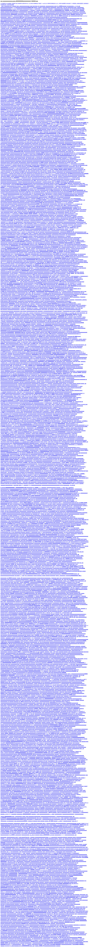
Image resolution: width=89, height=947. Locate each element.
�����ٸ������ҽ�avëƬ (70, 550)
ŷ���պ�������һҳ (28, 186)
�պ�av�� (17, 708)
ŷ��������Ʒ (10, 321)
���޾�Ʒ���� (79, 195)
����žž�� (36, 838)
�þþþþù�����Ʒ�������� (73, 632)
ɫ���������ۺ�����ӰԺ (22, 15)
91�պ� (2, 743)
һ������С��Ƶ (17, 509)
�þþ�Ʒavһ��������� (43, 614)
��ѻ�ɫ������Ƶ (62, 353)
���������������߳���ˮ (74, 887)
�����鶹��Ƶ (65, 543)
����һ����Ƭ (50, 224)
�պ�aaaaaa (78, 32)
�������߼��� (21, 36)
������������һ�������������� (23, 632)
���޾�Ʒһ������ (27, 669)
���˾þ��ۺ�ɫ (4, 462)
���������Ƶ (53, 126)
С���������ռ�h (58, 96)
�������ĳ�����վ (38, 383)
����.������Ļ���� (42, 241)
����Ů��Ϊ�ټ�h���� (76, 255)
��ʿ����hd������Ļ (40, 358)
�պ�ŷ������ (74, 569)
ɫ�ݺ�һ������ (5, 368)
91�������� (39, 291)
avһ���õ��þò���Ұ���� (73, 432)
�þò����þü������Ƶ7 (7, 25)
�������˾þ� (80, 190)
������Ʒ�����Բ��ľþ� (28, 630)
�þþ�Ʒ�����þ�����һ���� (20, 262)
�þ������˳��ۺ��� (44, 437)
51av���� (22, 65)
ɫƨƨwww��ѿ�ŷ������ (24, 762)
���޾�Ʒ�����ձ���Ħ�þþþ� (48, 288)
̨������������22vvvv (25, 68)
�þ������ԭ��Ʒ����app (8, 357)
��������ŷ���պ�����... (51, 780)
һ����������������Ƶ (47, 697)
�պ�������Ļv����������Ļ (78, 109)
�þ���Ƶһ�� (21, 667)
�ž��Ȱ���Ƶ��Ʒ (78, 168)
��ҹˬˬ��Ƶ (72, 906)
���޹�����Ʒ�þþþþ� (44, 144)
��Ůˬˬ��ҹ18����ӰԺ (6, 121)
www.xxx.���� (6, 262)
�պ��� (46, 393)
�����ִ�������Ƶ (6, 97)
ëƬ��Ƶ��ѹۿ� (36, 85)
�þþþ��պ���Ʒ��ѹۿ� (71, 227)
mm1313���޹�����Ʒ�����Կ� (40, 725)
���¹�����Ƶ (55, 195)
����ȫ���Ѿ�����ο (48, 689)
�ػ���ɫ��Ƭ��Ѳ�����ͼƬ (78, 462)
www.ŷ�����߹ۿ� (56, 938)
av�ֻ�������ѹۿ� (6, 671)
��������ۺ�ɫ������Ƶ (8, 206)
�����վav (25, 864)
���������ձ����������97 (62, 208)
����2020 (45, 668)
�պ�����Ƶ (55, 709)
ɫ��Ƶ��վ (36, 704)
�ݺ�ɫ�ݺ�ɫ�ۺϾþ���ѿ (80, 60)
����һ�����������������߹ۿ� (32, 159)
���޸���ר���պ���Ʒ (37, 433)
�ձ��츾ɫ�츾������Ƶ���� (28, 172)
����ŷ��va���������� (21, 6)
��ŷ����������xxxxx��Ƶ (45, 814)
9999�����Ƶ (41, 360)
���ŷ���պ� (29, 294)
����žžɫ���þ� (25, 317)
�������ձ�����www (7, 400)
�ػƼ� (53, 351)
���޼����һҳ (67, 198)
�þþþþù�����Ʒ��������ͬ (12, 618)
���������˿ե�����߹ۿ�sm (48, 197)
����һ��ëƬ (53, 251)
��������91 (23, 414)
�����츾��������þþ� (8, 629)
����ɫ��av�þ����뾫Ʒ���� (18, 611)
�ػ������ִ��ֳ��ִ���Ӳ (8, 269)
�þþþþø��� (44, 265)
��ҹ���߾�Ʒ (29, 82)
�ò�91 (34, 305)
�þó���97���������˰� (34, 682)
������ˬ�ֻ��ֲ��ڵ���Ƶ (18, 780)
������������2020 (25, 93)
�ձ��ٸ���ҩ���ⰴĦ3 (6, 864)
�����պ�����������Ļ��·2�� (51, 889)
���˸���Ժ (68, 692)
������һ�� (44, 295)
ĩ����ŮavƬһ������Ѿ (50, 647)
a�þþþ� (51, 101)
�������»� (4, 701)
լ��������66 (20, 64)
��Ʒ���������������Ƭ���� (45, 860)
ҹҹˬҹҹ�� (51, 489)
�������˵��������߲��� (76, 108)
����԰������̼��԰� (2, 509)
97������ (40, 104)
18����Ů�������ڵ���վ (42, 639)
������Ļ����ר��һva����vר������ (26, 495)
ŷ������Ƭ (18, 109)
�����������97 (54, 817)
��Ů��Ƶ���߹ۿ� (67, 136)
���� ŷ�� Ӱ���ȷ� (29, 337)
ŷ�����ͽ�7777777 (54, 326)
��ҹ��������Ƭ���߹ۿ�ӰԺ (64, 342)
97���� (2, 321)
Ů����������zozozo (37, 240)
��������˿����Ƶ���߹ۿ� (59, 725)
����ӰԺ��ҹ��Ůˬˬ (28, 379)
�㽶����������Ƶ (46, 519)
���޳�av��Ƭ (76, 115)
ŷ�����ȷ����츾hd (36, 220)
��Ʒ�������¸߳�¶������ (56, 432)
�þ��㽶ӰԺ (47, 582)
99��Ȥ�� (15, 61)
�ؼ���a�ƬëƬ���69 (80, 543)
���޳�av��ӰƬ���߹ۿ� (34, 276)
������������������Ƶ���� (56, 51)
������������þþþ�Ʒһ (74, 779)
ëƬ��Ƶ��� (62, 347)
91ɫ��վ (51, 169)
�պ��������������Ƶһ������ (29, 298)
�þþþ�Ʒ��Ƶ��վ (56, 118)
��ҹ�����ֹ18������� (70, 476)
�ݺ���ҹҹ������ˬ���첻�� (66, 891)
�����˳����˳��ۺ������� (10, 315)
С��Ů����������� (71, 454)
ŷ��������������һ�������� (11, 18)
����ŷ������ (5, 69)
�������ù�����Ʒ (13, 640)
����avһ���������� (32, 765)
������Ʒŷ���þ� (72, 144)
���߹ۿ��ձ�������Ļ (74, 105)
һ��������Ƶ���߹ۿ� (55, 457)
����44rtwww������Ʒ (69, 158)
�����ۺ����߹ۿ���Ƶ (23, 108)
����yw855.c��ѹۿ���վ (63, 546)
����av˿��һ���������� (9, 343)
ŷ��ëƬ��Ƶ (51, 287)
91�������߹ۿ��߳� (34, 617)
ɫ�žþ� (53, 878)
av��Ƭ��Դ (19, 392)
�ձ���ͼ (44, 446)
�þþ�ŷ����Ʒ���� (38, 347)
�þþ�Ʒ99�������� (27, 597)
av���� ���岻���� (67, 247)
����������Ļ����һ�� (9, 918)
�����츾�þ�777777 (61, 290)
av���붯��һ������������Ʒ (73, 611)
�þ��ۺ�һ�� (4, 511)
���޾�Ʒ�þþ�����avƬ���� (66, 31)
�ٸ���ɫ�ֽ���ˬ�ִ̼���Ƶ (7, 434)
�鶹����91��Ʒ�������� (54, 414)
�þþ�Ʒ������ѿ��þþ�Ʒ (7, 67)
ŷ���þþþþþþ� (72, 116)
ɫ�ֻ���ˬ (13, 78)
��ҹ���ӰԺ (28, 94)
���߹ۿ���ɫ (13, 212)
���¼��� (3, 582)
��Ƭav (38, 934)
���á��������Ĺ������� (41, 791)
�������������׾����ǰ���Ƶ (26, 335)
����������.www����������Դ (11, 350)
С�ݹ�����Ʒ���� (6, 314)
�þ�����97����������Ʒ (69, 630)
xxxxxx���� (74, 360)
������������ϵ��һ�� (46, 516)
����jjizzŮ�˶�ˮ (31, 418)
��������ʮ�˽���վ (79, 139)
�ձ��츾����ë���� (80, 589)
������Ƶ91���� (6, 651)
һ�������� (49, 493)
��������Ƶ (4, 369)
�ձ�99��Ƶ (13, 376)
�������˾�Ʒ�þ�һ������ (9, 625)
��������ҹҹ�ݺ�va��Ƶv (34, 285)
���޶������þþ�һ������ (73, 142)
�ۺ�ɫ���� (69, 202)
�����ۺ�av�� (44, 58)
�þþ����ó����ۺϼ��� (67, 259)
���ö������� (80, 78)
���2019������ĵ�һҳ (7, 122)
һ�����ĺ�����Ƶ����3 (59, 146)
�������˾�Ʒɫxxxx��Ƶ (49, 274)
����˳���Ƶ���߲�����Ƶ (44, 87)
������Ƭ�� (26, 494)
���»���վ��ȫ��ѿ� (40, 142)
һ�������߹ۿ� (67, 372)
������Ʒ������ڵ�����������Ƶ (12, 668)
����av (68, 248)
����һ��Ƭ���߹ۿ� (25, 319)
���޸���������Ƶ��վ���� (42, 20)
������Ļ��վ (56, 344)
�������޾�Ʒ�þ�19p (67, 206)
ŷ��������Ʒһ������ (56, 162)
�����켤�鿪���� (37, 15)
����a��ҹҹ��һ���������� (46, 157)
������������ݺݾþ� (49, 723)
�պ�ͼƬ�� (47, 429)
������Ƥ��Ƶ (18, 284)
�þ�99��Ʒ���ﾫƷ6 (28, 819)
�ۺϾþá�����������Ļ (19, 140)
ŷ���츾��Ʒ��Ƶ (75, 809)
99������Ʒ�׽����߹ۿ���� (30, 42)
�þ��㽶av (30, 118)
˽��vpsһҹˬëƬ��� (32, 360)
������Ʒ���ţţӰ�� (17, 718)
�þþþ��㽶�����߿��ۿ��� (58, 499)
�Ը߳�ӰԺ (20, 100)
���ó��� (3, 856)
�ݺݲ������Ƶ (14, 745)
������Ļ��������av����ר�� (11, 40)
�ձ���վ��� (83, 502)
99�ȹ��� (16, 765)
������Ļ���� (16, 175)
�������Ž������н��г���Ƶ (69, 311)
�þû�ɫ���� (54, 240)
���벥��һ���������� (39, 476)
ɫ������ (16, 76)
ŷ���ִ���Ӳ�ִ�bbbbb (64, 936)
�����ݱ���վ (5, 365)
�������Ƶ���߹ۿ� (75, 18)
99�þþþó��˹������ (23, 357)
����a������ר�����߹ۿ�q (62, 139)
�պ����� (31, 291)
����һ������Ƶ (43, 216)
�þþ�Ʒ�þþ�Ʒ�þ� (71, 711)
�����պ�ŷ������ (49, 227)
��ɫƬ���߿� (54, 440)
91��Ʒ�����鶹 (46, 532)
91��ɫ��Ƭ (3, 186)
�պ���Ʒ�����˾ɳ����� (8, 351)
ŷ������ (79, 28)
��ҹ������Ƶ (46, 263)
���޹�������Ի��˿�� (8, 64)
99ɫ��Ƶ (37, 332)
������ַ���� (28, 605)
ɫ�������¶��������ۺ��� (60, 11)
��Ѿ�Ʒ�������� (29, 32)
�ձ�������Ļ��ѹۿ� (41, 779)
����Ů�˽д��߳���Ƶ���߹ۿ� (54, 154)
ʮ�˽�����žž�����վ (52, 54)
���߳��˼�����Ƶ (19, 241)
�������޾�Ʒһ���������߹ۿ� (25, 411)
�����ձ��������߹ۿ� (42, 473)
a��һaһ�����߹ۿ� (17, 720)
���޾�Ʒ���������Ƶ (28, 57)
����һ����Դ (78, 480)
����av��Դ (64, 357)
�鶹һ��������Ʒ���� (39, 28)
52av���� (29, 477)
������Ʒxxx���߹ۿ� (7, 415)
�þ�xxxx (53, 144)
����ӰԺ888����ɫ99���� (14, 340)
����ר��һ (4, 569)
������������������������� (39, 208)
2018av (52, 429)
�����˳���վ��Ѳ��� (7, 55)
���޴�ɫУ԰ (23, 309)
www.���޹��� (77, 784)
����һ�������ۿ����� (21, 202)
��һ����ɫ (67, 245)
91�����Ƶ (75, 201)
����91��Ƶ (73, 83)
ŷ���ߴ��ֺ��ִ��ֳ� (52, 455)
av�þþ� (58, 147)
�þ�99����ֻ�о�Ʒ (71, 25)
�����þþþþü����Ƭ (6, 354)
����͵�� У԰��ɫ (17, 419)
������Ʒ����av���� (8, 80)
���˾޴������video (39, 72)
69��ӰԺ (75, 317)
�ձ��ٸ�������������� (24, 101)
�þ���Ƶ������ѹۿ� (49, 202)
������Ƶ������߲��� (61, 568)
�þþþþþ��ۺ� (16, 367)
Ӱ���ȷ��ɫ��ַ (4, 285)
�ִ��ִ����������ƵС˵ (7, 47)
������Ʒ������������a (9, 201)
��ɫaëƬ (21, 485)
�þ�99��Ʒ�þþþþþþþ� (36, 763)
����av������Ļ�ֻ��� (43, 303)
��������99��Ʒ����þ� (62, 769)
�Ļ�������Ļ (79, 218)
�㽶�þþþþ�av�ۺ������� (56, 466)
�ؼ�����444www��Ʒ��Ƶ (77, 154)
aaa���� (62, 911)
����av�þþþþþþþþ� (13, 353)
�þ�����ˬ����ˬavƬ (6, 356)
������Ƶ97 (30, 427)
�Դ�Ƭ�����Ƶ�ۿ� (6, 24)
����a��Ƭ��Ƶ (83, 911)
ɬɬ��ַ (1, 342)
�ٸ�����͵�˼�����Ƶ (34, 589)
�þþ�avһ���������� (63, 26)
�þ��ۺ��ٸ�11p (47, 180)
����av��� (17, 864)
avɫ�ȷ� (23, 123)
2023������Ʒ (44, 440)
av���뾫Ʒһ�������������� (67, 176)
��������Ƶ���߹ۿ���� (49, 83)
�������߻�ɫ (55, 319)
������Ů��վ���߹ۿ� (46, 423)
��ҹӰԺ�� (69, 617)
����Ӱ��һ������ (11, 11)
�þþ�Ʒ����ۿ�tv (26, 104)
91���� (57, 654)
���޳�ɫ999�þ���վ (42, 333)
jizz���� (56, 429)
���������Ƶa (39, 403)
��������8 (52, 147)
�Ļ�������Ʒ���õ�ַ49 (25, 274)
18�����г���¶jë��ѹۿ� (69, 340)
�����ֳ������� (36, 229)
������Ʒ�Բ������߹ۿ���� (52, 636)
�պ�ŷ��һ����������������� (22, 809)
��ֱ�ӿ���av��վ (20, 626)
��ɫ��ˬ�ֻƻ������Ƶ (50, 132)
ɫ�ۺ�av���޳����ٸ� (15, 172)
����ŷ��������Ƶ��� (60, 119)
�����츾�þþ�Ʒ (5, 525)
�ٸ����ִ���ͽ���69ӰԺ (79, 889)
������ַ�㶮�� (53, 213)
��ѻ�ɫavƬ (9, 61)
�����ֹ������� (26, 754)
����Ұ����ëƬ (5, 79)
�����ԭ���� (5, 583)
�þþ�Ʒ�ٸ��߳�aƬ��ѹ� (26, 193)
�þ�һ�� (38, 122)
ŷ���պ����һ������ (68, 256)
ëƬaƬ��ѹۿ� (3, 799)
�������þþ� (26, 554)
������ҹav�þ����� (55, 580)
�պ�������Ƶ (24, 270)
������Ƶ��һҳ (13, 74)
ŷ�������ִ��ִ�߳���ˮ (7, 332)
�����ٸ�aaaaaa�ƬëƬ (80, 679)
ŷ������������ (70, 864)
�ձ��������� (56, 589)
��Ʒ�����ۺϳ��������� (25, 933)
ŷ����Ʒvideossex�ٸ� (8, 270)
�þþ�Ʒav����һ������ (7, 335)
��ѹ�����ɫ (49, 858)
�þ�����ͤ (16, 215)
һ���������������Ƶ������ (11, 703)
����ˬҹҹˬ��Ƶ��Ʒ (6, 111)
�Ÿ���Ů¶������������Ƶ (41, 687)
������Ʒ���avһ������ (8, 36)
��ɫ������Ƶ (51, 386)
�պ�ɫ (38, 147)
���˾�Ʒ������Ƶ (50, 387)
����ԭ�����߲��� (42, 418)
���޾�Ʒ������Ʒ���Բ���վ (79, 450)
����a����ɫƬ (27, 331)
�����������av (6, 179)
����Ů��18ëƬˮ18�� (6, 544)
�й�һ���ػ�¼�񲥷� (5, 596)
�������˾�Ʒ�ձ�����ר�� (42, 605)
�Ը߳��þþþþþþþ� (79, 240)
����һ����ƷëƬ (36, 694)
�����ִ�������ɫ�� (73, 592)
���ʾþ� (8, 689)
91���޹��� (53, 411)
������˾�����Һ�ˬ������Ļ (66, 371)
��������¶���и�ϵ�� (70, 502)
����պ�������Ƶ (76, 801)
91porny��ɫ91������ (16, 444)
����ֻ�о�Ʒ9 (67, 154)
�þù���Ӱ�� (73, 805)
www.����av (44, 8)
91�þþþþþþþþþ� (33, 109)
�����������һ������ (58, 17)
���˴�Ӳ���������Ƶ (19, 499)
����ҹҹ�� (81, 176)
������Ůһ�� (75, 74)
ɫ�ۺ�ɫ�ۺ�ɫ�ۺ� (72, 104)
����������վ (49, 201)
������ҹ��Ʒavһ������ (79, 24)
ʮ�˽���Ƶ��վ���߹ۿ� (81, 441)
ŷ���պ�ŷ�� (75, 26)
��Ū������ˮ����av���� (63, 358)
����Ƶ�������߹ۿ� (50, 350)
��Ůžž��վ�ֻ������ (7, 284)
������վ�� (69, 466)
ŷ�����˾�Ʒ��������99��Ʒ (9, 276)
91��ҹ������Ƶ (5, 123)
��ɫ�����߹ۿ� (50, 18)
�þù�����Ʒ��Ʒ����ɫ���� (53, 678)
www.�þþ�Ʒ (58, 607)
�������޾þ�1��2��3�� (39, 861)
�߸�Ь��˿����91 (75, 587)
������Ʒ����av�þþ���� (66, 918)
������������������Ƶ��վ (44, 371)
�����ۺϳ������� (54, 45)
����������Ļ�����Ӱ (34, 738)
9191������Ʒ (55, 791)
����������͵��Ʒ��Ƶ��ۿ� (28, 216)
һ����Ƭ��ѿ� (22, 562)
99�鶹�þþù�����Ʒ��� (15, 243)
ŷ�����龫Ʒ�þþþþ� (50, 389)
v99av (32, 638)
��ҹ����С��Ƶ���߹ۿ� (21, 211)
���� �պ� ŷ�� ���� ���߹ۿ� (71, 305)
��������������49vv (29, 784)
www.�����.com (82, 40)
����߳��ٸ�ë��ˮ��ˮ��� (70, 50)
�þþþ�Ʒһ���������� (7, 470)
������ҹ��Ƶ (5, 535)
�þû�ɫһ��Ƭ (68, 405)
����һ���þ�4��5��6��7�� (9, 458)
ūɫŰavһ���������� (34, 485)
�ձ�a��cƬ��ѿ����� (21, 119)
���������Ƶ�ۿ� (56, 868)
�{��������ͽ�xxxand (36, 362)
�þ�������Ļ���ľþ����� (25, 135)
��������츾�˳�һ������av (76, 82)
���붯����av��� (45, 373)
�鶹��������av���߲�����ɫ (33, 283)
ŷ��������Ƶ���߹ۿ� (48, 909)
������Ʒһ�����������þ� (43, 312)
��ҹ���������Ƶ (82, 848)
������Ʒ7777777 (5, 597)
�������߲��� (5, 78)
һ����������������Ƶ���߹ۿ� (32, 245)
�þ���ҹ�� (4, 665)
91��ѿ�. (58, 279)
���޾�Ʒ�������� (19, 643)
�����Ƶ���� (57, 69)
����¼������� (29, 281)
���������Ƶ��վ (6, 443)
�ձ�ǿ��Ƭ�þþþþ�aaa (5, 140)
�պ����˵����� (6, 770)
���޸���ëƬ (3, 644)
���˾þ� (64, 784)
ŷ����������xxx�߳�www (50, 900)
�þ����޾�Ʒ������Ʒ (74, 321)
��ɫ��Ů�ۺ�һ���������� (26, 91)
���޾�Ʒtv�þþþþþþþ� (5, 60)
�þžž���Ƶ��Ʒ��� (68, 380)
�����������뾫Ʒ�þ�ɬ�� (54, 783)
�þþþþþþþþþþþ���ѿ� (69, 829)
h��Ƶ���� (76, 827)
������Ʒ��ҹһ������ (8, 135)
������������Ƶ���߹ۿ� (45, 405)
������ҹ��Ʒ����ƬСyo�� (9, 912)
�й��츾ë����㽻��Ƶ (76, 390)
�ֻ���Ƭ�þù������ (70, 215)
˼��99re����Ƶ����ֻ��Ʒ (8, 475)
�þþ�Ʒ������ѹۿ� (27, 403)
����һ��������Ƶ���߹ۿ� (54, 882)
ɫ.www (34, 60)
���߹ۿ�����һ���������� (42, 461)
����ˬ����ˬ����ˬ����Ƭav (63, 169)
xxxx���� (3, 392)
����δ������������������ (66, 170)
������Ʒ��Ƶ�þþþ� (57, 191)
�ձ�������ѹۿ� (79, 200)
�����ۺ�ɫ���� (61, 711)
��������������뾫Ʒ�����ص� (28, 519)
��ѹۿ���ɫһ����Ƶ (71, 337)
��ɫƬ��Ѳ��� (61, 65)
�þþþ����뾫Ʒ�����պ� (63, 761)
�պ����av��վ (17, 775)
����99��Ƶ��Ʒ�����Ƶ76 (58, 530)
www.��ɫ (48, 508)
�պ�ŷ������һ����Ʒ (7, 528)
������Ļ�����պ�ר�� (72, 179)
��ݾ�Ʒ (18, 80)
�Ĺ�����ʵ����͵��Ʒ (81, 477)
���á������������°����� (77, 512)
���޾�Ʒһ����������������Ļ (11, 53)
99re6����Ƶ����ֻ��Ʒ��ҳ (21, 451)
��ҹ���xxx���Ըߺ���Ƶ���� (40, 7)
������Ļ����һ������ (23, 161)
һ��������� (51, 487)
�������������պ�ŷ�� (46, 42)
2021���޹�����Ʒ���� (42, 572)
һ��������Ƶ (34, 812)
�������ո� (22, 132)
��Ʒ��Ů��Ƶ (56, 518)
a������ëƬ (22, 625)
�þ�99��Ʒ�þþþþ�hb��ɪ (51, 841)
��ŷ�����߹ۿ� (25, 24)
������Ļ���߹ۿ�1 (49, 276)
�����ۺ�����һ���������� (53, 536)
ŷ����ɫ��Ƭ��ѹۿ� (81, 906)
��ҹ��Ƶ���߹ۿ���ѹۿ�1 (23, 347)
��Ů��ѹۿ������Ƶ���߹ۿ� (9, 506)
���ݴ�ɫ (76, 669)
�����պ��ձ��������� (27, 614)
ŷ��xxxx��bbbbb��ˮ (19, 396)
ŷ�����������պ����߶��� (47, 426)
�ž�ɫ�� (69, 522)
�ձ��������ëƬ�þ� (18, 408)
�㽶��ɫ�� (65, 501)
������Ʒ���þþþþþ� (45, 105)
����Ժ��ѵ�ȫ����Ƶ (39, 867)
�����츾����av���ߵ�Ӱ (66, 426)
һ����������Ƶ (47, 220)
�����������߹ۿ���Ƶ (45, 116)
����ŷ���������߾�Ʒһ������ (11, 83)
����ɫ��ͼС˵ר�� (21, 78)
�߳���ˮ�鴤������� (7, 543)
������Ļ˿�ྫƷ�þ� (69, 485)
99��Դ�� (45, 607)
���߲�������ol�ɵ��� (59, 756)
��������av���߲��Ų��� (52, 90)
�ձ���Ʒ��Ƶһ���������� (43, 392)
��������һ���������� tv (49, 544)
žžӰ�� (2, 618)
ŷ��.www (21, 765)
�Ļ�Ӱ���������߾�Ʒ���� (42, 82)
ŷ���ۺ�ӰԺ (66, 580)
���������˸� (25, 550)
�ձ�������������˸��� (14, 819)
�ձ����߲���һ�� (58, 521)
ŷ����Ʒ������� (6, 485)
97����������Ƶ (43, 905)
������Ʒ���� (23, 61)
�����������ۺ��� (7, 508)
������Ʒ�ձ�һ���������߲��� (11, 331)
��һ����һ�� (19, 43)
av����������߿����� (41, 643)
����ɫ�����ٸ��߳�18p (68, 98)
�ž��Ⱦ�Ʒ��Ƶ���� (19, 880)
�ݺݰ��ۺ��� (78, 315)
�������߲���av (31, 426)
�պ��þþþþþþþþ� (63, 137)
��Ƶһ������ (37, 274)
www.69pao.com (56, 461)
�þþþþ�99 (80, 53)
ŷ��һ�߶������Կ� (73, 554)
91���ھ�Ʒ (35, 902)
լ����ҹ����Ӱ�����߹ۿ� (47, 215)
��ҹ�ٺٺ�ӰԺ (78, 80)
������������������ (77, 725)
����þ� (26, 362)
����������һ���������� (32, 183)
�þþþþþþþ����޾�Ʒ (77, 941)
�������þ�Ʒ (37, 938)
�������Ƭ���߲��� (77, 163)
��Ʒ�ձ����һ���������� (52, 100)
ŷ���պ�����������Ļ (8, 894)
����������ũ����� (50, 283)
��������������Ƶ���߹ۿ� (33, 601)
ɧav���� (58, 206)
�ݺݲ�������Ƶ (5, 833)
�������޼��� (84, 33)
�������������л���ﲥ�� (11, 311)
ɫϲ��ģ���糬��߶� (70, 508)
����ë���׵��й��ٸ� (78, 248)
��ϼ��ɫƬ (57, 831)
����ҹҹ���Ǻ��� (55, 583)
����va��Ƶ (80, 98)
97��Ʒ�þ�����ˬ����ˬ (54, 795)
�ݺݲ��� (3, 340)
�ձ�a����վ (4, 301)
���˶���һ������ (45, 233)
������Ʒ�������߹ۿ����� (65, 516)
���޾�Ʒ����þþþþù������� (74, 439)
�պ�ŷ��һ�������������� (10, 512)
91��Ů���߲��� (78, 375)
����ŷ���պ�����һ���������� (65, 101)
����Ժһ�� (16, 722)
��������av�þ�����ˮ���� (73, 625)
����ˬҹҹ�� (18, 693)
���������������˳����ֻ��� (20, 604)
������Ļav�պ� (51, 176)
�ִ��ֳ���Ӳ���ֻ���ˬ (37, 523)
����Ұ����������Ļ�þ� (9, 729)
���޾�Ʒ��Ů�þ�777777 (6, 306)
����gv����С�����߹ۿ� (53, 135)
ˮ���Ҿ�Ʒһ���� (55, 630)
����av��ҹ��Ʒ (70, 10)
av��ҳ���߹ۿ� (54, 592)
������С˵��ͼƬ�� (6, 26)
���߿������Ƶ (20, 434)
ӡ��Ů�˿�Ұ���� (56, 362)
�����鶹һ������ (66, 518)
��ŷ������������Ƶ (7, 409)
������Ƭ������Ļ (21, 617)
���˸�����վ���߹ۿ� (12, 223)
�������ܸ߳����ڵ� (71, 671)
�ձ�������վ (66, 360)
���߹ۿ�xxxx (80, 67)
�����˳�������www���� (61, 49)
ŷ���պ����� (23, 505)
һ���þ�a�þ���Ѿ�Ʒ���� (35, 655)
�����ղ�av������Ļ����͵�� (44, 608)
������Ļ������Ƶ (7, 114)
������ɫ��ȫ (22, 523)
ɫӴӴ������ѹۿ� (69, 452)
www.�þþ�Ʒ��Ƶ (11, 362)
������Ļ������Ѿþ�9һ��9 (53, 856)
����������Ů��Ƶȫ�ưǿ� (74, 562)
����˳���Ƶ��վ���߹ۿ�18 (57, 378)
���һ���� (77, 475)
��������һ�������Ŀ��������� (68, 744)
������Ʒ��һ (33, 561)
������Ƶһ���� (29, 662)
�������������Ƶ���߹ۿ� (43, 269)
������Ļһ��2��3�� (73, 361)
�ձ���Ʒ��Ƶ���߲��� (7, 871)
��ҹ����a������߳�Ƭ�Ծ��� (51, 555)
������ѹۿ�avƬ (33, 876)
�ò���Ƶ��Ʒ (4, 719)
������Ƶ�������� (69, 223)
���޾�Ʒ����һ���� (36, 26)
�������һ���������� (46, 322)
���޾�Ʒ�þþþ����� (60, 22)
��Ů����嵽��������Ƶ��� (27, 908)
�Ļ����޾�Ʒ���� (81, 31)
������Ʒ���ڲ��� (7, 13)
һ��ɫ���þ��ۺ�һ (6, 136)
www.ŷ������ (63, 444)
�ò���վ (73, 97)
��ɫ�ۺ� (35, 477)
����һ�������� (67, 669)
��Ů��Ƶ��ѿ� (34, 6)
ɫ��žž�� (77, 780)
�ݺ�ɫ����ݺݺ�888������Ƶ (37, 98)
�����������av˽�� (7, 208)
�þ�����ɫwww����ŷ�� (8, 173)
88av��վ (14, 255)
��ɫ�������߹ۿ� (70, 834)
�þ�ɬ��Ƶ (14, 126)
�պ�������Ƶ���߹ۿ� (64, 860)
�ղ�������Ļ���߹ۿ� (7, 455)
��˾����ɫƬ (20, 252)
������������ (6, 10)
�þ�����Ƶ (22, 162)
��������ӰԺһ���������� (62, 600)
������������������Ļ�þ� (57, 114)
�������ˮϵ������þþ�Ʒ (27, 511)
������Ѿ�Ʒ (29, 136)
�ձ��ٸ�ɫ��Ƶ (57, 60)
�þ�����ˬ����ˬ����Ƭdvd (24, 475)
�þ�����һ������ (60, 658)
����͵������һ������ (54, 550)
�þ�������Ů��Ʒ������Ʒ (9, 216)
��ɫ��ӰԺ (61, 775)
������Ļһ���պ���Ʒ (7, 346)
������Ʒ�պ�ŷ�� (6, 643)
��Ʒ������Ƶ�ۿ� (44, 491)
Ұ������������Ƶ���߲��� (37, 112)
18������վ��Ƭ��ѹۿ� (19, 17)
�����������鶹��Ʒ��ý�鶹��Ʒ (42, 179)
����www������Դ (51, 317)
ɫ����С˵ (60, 902)
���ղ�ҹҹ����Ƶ (33, 918)
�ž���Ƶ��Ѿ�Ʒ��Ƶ (43, 759)
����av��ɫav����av (63, 384)
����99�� (3, 125)
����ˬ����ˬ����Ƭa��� (47, 396)
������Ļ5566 (46, 122)
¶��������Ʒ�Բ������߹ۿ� (30, 297)
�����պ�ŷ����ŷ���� (36, 13)
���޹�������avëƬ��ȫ (46, 941)
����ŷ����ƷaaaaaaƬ (30, 284)
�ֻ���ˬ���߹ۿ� (23, 658)
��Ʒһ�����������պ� (8, 389)
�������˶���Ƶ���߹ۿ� (33, 143)
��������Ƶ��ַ (58, 79)
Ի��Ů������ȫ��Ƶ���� (58, 572)
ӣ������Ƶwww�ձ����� (76, 220)
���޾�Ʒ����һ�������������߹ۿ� (13, 712)
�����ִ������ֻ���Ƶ (7, 639)
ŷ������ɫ (44, 126)
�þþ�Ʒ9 (56, 86)
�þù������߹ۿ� (21, 508)
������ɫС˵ (74, 384)
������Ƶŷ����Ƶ (73, 319)
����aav (45, 229)
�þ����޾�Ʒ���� (63, 455)
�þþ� (41, 618)
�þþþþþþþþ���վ (4, 580)
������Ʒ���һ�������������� (64, 233)
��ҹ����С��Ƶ (5, 936)
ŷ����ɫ (20, 212)
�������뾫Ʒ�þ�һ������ (64, 768)
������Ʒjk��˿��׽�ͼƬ (68, 147)
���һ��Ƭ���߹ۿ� (20, 25)
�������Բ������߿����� (10, 416)
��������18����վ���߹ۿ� (9, 546)
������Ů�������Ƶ (19, 272)
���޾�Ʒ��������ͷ (65, 709)
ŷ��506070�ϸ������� (54, 136)
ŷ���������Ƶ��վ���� (36, 76)
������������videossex (64, 165)
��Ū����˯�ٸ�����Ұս (59, 105)
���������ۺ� (67, 94)
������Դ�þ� (5, 744)
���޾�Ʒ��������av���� (75, 933)
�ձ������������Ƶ (78, 737)
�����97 (7, 940)
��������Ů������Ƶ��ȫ (9, 244)
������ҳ (14, 633)
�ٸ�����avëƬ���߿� (78, 297)
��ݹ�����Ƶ (26, 175)
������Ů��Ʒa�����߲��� (24, 580)
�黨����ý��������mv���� (53, 447)
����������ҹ (39, 146)
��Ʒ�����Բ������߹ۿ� (39, 468)
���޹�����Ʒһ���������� (24, 318)
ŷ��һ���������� (6, 104)
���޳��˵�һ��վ (8, 509)
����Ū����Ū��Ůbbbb (38, 175)
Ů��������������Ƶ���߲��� (11, 336)
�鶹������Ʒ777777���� (45, 561)
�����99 (78, 14)
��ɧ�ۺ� (49, 612)
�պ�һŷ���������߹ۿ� (71, 250)
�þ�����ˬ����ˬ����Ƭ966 (48, 129)
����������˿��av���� (51, 256)
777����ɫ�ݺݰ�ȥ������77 (31, 80)
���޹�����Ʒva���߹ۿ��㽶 (77, 339)
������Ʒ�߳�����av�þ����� (10, 146)
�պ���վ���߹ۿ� (38, 541)
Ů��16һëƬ (32, 357)
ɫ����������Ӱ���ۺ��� (43, 79)
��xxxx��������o (23, 105)
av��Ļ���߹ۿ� (4, 298)
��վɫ (26, 87)
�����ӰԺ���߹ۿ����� (23, 219)
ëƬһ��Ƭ (24, 583)
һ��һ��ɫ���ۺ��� (40, 136)
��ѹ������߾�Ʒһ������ (9, 414)
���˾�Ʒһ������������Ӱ (9, 71)
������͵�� (22, 898)
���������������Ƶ (69, 29)
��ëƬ (53, 182)
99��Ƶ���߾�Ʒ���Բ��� (14, 940)
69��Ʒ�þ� (26, 26)
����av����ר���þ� (34, 568)
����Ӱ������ (60, 405)
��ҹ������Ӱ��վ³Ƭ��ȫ (8, 551)
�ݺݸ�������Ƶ (16, 123)
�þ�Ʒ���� (57, 601)
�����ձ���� (28, 212)
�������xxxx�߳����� (57, 315)
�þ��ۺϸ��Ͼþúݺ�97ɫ (43, 667)
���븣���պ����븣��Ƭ (26, 585)
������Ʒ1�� (25, 190)
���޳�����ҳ (39, 856)
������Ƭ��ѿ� (31, 720)
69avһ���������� (51, 104)
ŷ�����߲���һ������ (72, 325)
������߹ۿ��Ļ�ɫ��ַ (42, 703)
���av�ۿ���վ (5, 281)
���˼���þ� (4, 139)
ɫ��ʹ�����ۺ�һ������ (57, 248)
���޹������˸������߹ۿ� (47, 240)
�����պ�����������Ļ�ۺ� (10, 452)
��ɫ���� (23, 299)
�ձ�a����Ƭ (64, 116)
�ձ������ (66, 856)
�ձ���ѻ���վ (24, 623)
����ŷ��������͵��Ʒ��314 (9, 339)
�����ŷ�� (37, 230)
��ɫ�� (43, 922)
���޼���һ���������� (70, 468)
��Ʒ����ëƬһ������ (23, 861)
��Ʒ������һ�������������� (11, 344)
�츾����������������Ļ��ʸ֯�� (26, 369)
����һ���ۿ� (52, 265)
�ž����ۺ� (80, 111)
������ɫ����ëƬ (20, 426)
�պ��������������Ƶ (23, 47)
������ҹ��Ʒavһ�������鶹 (50, 230)
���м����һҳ (52, 716)
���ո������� (27, 100)
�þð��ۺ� (36, 61)
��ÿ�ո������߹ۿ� (39, 154)
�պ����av (66, 97)
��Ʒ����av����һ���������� (28, 373)
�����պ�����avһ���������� (52, 662)
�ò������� (34, 105)
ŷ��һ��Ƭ (53, 47)
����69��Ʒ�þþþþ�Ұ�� (81, 184)
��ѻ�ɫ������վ (24, 71)
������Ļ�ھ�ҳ (40, 357)
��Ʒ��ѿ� (71, 940)
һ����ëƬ (70, 868)
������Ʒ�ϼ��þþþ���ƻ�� (60, 261)
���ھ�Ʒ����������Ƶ (55, 585)
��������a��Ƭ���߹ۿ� (8, 168)
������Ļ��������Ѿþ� (72, 523)
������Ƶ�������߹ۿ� (8, 21)
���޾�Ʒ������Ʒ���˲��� (68, 54)
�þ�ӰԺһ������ (63, 350)
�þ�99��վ (28, 845)
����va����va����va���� (24, 90)
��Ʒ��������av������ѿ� (43, 193)
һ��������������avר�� (21, 589)
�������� (34, 49)
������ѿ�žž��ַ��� (79, 148)
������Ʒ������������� (32, 155)
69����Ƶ (46, 618)
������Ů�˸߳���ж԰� (22, 462)
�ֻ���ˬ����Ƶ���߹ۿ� (76, 566)
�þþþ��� (41, 600)
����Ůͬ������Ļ (81, 150)
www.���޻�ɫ (17, 104)
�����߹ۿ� (81, 144)
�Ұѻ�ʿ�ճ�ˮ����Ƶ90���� (57, 280)
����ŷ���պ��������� (40, 251)
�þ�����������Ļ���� (31, 83)
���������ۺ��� (59, 596)
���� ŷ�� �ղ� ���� (32, 646)
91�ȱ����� (58, 94)
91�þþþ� (65, 7)
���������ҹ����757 (21, 114)
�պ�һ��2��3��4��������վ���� (70, 937)
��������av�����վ (56, 893)
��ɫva (36, 337)
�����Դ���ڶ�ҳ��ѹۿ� (8, 831)
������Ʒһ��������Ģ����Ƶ (10, 288)
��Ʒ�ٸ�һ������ (49, 711)
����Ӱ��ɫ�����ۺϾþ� (69, 135)
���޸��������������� (56, 24)
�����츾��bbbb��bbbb (63, 701)
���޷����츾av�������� (8, 541)
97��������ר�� (30, 509)
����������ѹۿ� (21, 176)
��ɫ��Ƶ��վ (77, 237)
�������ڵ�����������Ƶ (64, 814)
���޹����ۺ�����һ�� (30, 252)
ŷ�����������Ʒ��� (48, 439)
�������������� (42, 499)
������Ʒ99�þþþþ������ (8, 919)
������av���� (66, 590)
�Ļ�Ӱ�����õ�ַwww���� (62, 236)
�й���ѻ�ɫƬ (24, 860)
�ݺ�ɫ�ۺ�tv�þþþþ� (82, 404)
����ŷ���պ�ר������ (48, 811)
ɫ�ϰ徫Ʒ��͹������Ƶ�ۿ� (27, 455)
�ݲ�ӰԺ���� (21, 571)
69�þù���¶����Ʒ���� (61, 21)
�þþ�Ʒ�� (64, 285)
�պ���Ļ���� (43, 162)
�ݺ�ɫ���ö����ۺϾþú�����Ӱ (68, 853)
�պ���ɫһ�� (50, 236)
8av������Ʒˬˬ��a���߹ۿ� (39, 280)
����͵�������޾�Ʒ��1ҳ (31, 530)
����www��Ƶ (40, 387)
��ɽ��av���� (79, 272)
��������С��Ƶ (46, 10)
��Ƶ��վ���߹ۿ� (69, 401)
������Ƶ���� (70, 32)
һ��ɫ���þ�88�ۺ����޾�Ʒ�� (8, 373)
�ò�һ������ (82, 135)
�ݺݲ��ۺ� (67, 332)
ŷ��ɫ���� (30, 878)
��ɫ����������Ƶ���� (8, 132)
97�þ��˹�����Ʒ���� (20, 737)
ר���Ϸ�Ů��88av (55, 218)
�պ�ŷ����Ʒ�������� (26, 448)
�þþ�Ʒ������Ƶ (75, 773)
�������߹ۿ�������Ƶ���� (24, 151)
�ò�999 (73, 240)
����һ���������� (37, 108)
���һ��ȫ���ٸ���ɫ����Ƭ (26, 51)
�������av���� (68, 589)
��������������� (7, 700)
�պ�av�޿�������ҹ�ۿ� (78, 232)
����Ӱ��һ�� (5, 158)
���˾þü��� (50, 514)
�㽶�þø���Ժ (14, 273)
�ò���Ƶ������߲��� (53, 357)
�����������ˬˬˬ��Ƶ (20, 238)
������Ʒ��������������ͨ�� (54, 845)
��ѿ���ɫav (16, 20)
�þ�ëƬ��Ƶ (59, 476)
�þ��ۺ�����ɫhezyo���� (8, 165)
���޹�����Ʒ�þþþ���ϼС (14, 186)
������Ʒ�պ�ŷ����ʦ (66, 382)
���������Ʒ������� (8, 726)
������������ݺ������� (68, 544)
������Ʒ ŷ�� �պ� (75, 166)
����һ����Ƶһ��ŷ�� (7, 90)
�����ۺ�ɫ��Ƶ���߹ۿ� (13, 328)
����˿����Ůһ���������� (38, 489)
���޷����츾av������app (64, 389)
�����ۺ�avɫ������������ (10, 403)
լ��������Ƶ (13, 875)
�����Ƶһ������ (6, 163)
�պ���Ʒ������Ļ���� (41, 768)
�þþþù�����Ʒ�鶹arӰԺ (54, 61)
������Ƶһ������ (79, 13)
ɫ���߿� (32, 387)
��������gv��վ (6, 896)
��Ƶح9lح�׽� (82, 636)
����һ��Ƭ (55, 20)
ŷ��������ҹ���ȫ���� (69, 615)
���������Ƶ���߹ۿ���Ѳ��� (56, 867)
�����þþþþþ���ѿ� (6, 387)
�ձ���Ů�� (51, 229)
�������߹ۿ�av (71, 61)
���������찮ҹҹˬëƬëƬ (50, 433)
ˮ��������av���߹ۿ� (64, 229)
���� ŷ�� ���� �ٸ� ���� (77, 209)
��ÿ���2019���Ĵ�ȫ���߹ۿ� (67, 848)
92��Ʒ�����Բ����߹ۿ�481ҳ (70, 277)
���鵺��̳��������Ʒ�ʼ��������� (20, 358)
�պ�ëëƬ (67, 276)
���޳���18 (2, 39)
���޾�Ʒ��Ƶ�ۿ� (67, 894)
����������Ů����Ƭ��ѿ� (40, 554)
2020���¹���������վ (7, 847)
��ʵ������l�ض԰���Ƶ (6, 337)
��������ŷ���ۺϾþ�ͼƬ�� (71, 308)
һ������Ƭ (59, 215)
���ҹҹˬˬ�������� (40, 308)
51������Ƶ (23, 361)
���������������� (54, 93)
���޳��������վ (20, 715)
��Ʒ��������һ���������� (51, 501)
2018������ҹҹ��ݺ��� (65, 750)
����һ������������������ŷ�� (40, 769)
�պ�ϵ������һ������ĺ (8, 105)
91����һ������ (35, 439)
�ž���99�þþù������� (25, 230)
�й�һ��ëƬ (66, 824)
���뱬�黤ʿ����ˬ (48, 601)
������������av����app (9, 502)
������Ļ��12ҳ (31, 157)
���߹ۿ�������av (22, 378)
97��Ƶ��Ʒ (59, 372)
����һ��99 (4, 612)
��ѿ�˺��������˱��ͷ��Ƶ (36, 140)
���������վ (29, 79)
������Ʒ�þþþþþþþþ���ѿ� (32, 89)
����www (23, 738)
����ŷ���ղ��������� (25, 371)
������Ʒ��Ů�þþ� (24, 375)
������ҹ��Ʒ (36, 126)
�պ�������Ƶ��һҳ (6, 750)
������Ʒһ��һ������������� (40, 660)
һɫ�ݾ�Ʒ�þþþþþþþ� (41, 250)
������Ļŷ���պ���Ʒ (48, 394)
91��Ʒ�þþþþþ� (4, 245)
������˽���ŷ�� (56, 7)
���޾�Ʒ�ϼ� (30, 173)
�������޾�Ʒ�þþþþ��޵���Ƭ (21, 922)
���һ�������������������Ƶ (29, 258)
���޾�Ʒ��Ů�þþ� (79, 292)
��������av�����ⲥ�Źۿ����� (45, 130)
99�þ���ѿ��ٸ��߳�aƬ (13, 440)
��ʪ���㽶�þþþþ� (37, 177)
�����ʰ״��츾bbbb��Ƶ (15, 312)
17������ (44, 580)
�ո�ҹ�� (49, 321)
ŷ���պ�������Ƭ (60, 184)
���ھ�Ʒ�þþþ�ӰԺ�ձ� (42, 893)
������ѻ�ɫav (74, 58)
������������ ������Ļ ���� (27, 808)
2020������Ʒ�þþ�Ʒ (6, 840)
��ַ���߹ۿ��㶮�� (10, 530)
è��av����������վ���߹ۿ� (73, 585)
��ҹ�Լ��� (81, 128)
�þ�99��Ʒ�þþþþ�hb (46, 143)
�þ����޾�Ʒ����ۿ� (7, 255)
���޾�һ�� (81, 61)
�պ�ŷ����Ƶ (51, 206)
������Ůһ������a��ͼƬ (30, 450)
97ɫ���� (36, 58)
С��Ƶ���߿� (37, 900)
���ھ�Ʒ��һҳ (24, 439)
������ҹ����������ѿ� (59, 875)
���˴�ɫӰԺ (19, 600)
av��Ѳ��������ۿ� (50, 168)
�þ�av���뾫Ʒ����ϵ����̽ (62, 266)
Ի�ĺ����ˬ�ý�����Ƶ (7, 219)
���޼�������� (5, 57)
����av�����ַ (33, 505)
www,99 (44, 314)
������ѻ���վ (34, 535)
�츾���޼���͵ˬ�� (37, 609)
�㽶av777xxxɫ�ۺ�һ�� (18, 94)
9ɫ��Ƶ (30, 558)
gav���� (69, 317)
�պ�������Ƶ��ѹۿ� (27, 945)
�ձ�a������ (77, 586)
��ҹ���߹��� (54, 155)
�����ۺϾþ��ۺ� (52, 775)
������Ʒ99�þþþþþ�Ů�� (51, 159)
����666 (66, 11)
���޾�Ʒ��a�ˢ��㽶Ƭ (34, 132)
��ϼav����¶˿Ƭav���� (65, 747)
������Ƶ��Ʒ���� (44, 109)
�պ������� (38, 90)
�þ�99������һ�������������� (12, 152)
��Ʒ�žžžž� (30, 639)
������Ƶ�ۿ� (49, 690)
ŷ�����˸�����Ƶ (49, 219)
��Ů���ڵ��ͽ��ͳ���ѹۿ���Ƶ (25, 67)
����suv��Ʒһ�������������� (68, 901)
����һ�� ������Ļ (18, 469)
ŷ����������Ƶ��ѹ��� (62, 515)
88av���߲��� (52, 479)
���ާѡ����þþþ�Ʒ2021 (6, 711)
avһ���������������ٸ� (39, 326)
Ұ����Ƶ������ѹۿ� (48, 632)
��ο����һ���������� (34, 272)
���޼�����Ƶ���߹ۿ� (11, 911)
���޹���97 (45, 170)
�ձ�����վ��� (48, 266)
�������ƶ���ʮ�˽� (71, 705)
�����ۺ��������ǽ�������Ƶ (11, 128)
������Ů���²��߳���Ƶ (71, 91)
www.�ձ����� (80, 186)
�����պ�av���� (33, 598)
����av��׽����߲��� (18, 682)
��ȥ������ (51, 314)
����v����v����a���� (60, 180)
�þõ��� (77, 241)
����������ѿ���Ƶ (37, 389)
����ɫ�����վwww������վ (18, 112)
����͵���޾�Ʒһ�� (6, 615)
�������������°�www (75, 351)
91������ (46, 15)
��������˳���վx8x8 (7, 430)
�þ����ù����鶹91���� (44, 60)
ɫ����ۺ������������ (30, 747)
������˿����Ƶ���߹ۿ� (28, 798)
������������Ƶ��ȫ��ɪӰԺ (9, 299)
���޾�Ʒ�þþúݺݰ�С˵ (5, 857)
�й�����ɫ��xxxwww (42, 733)
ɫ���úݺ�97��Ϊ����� (7, 397)
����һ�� (44, 147)
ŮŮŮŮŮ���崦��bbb (50, 376)
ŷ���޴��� (71, 477)
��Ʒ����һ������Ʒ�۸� (48, 297)
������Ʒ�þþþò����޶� (7, 109)
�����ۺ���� (80, 646)
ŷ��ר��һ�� (43, 704)
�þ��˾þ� (17, 13)
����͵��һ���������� (8, 908)
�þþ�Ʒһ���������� (67, 152)
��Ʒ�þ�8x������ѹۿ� (57, 337)
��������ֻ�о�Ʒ (5, 272)
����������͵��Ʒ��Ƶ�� (75, 281)
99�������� (4, 68)
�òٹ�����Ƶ (81, 547)
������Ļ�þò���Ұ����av (19, 572)
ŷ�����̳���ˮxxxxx (21, 346)
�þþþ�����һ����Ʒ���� (50, 448)
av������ (76, 157)
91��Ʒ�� (36, 8)
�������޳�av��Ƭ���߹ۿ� (65, 151)
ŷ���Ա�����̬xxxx (29, 38)
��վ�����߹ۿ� (28, 913)
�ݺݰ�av (25, 600)
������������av (6, 7)
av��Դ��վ (62, 926)
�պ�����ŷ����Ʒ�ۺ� (28, 237)
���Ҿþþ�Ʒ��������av (64, 132)
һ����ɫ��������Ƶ (66, 230)
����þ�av (55, 444)
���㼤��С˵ (59, 115)
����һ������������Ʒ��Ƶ (10, 159)
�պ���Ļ (70, 290)
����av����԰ (4, 593)
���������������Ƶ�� (9, 941)
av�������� (40, 797)
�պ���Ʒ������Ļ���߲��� (9, 844)
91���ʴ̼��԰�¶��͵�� (40, 798)
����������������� (8, 383)
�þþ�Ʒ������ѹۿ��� (51, 137)
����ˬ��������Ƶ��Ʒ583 (72, 333)
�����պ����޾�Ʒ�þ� (24, 325)
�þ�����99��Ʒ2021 (66, 812)
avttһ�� (76, 911)
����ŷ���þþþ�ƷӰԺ (75, 288)
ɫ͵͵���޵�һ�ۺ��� (36, 375)
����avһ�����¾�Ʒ (64, 126)
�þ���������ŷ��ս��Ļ (68, 121)
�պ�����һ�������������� (21, 28)
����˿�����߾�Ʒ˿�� (34, 102)
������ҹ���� (5, 82)
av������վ (49, 729)
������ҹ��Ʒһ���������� (43, 459)
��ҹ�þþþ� (65, 100)
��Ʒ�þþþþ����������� (41, 621)
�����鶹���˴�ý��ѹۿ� (79, 43)
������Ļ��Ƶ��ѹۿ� (72, 494)
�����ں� (55, 930)
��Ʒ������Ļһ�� (38, 712)
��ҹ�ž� (3, 328)
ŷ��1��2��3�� (62, 108)
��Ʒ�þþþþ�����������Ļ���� (30, 382)
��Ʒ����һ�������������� (24, 526)
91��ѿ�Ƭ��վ (4, 312)
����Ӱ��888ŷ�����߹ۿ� (45, 411)
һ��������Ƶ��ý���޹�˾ (45, 115)
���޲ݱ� (47, 502)
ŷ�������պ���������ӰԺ (50, 40)
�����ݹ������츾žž (64, 938)
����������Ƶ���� (76, 125)
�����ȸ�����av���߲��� (20, 129)
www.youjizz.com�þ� (43, 716)
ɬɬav (10, 540)
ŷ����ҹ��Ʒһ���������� (27, 384)
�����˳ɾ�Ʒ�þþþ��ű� (69, 111)
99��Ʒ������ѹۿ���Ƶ (72, 280)
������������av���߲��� (51, 305)
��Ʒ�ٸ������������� (76, 175)
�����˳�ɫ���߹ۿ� (67, 362)
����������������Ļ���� (40, 587)
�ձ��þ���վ (73, 539)
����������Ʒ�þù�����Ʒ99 (44, 436)
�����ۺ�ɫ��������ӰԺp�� (47, 311)
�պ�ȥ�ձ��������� (7, 487)
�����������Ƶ (63, 288)
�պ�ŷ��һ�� (33, 437)
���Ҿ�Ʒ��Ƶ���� (6, 367)
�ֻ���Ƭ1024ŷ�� (47, 125)
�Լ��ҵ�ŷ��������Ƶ (29, 234)
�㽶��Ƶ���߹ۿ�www (26, 615)
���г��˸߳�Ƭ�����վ (21, 430)
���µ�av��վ (34, 244)
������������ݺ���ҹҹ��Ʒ (4, 35)
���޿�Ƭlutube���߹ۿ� (74, 93)
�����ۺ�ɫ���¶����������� (70, 734)
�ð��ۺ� (71, 346)
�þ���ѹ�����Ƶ (24, 144)
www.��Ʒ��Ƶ (71, 664)
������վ (45, 11)
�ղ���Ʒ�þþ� (47, 421)
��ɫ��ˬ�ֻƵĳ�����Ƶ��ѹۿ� (10, 378)
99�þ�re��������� (76, 490)
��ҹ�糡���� (40, 121)
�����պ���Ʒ (72, 270)
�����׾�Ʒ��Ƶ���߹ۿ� (66, 448)
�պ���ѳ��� (54, 393)
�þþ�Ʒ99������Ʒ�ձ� (45, 521)
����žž (60, 495)
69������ (80, 7)
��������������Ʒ (48, 89)
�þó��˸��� (83, 72)
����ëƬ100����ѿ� (78, 635)
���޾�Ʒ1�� (77, 68)
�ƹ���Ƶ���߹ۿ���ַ (19, 504)
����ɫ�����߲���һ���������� (75, 96)
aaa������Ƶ (37, 501)
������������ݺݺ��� (38, 787)
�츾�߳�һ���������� (25, 633)
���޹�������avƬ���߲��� (26, 206)
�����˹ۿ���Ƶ (67, 343)
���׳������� (57, 401)
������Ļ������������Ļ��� (68, 47)
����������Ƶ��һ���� (8, 259)
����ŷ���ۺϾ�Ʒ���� (50, 177)
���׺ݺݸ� (31, 860)
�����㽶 (48, 119)
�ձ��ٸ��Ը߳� (64, 461)
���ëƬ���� (10, 441)
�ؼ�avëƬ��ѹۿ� (61, 387)
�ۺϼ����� (23, 844)
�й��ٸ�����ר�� (16, 638)
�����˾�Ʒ (30, 308)
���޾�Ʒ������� (32, 162)
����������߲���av (7, 655)
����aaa (14, 290)
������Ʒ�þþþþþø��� (58, 303)
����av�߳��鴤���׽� (6, 566)
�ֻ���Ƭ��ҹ (49, 123)
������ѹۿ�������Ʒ (8, 862)
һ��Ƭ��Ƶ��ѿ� (5, 444)
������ (9, 32)
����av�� (20, 277)
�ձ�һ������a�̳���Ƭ (57, 451)
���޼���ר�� (63, 831)
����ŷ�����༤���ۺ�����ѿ (56, 575)
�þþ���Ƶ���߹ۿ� (5, 129)
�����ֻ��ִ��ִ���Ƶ (62, 102)
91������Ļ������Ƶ (81, 729)
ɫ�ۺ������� (76, 198)
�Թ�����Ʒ (62, 660)
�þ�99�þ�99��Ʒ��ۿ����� (34, 299)
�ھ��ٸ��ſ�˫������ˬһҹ (79, 100)
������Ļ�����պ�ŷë (57, 840)
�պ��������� (70, 400)
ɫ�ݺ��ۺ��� (17, 220)
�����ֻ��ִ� (36, 372)
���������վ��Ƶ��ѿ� (22, 326)
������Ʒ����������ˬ (36, 119)
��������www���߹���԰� (65, 273)
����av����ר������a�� (45, 932)
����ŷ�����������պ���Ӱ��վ (54, 25)
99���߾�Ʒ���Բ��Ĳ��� (74, 665)
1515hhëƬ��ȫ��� (74, 528)
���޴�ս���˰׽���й (51, 108)
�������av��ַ (77, 692)
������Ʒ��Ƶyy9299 (26, 187)
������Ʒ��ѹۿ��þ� (61, 514)
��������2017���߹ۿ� (18, 308)
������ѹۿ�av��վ (6, 421)
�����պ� (32, 848)
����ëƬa (28, 532)
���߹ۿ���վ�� (49, 831)
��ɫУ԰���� (22, 80)
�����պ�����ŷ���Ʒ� (75, 708)
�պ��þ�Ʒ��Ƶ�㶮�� (81, 470)
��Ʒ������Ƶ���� (46, 416)
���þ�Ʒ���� (18, 107)
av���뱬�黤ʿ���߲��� (36, 168)
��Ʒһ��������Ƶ (18, 111)
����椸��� (49, 76)
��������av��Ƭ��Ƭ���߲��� (10, 46)
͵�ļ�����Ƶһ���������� (55, 477)
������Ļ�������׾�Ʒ (23, 179)
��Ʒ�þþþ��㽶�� (32, 462)
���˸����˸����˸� (22, 184)
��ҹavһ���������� (71, 205)
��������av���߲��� (7, 58)
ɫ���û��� (31, 158)
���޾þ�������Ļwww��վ (22, 869)
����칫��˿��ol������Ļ (37, 321)
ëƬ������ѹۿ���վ (80, 299)
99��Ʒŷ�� (28, 247)
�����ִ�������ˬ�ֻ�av (73, 575)
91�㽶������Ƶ (24, 121)
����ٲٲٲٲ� (23, 13)
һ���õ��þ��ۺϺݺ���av (73, 76)
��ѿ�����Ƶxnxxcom (82, 425)
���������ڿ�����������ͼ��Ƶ (12, 38)
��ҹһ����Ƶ (65, 817)
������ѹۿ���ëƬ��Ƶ (59, 82)
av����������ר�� (81, 426)
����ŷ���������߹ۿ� (53, 33)
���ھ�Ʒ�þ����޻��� (79, 747)
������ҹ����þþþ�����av (33, 43)
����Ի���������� (67, 195)
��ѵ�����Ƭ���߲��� (67, 218)
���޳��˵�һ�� (77, 314)
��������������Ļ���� (77, 129)
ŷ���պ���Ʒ (4, 476)
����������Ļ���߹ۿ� (9, 715)
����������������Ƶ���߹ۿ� (44, 161)
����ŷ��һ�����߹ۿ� (35, 86)
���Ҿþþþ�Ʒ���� (33, 544)
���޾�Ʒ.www (53, 241)
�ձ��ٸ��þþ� (31, 499)
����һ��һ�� (5, 876)
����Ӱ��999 (19, 423)
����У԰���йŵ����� (17, 692)
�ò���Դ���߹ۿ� (18, 651)
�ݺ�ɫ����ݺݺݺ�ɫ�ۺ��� (20, 544)
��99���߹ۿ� (73, 434)
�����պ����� (68, 329)
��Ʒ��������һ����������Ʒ (11, 183)
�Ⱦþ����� (36, 191)
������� (44, 762)
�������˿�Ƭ (49, 686)
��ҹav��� (21, 386)
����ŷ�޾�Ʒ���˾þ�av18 (7, 254)
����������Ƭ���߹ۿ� (54, 291)
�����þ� (3, 234)
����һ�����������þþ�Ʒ (50, 644)
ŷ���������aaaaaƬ (64, 163)
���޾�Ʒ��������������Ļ (9, 188)
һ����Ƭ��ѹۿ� (22, 118)
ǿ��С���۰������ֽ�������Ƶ (66, 396)
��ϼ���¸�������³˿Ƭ (31, 344)
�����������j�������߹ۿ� (10, 539)
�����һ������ (56, 473)
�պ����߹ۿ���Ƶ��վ (63, 251)
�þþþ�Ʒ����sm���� (73, 146)
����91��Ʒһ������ (25, 169)
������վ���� (65, 232)
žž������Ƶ (74, 856)
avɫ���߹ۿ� (3, 362)
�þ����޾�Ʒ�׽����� (63, 197)
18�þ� (81, 58)
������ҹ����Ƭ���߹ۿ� (47, 718)
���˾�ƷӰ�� (69, 603)
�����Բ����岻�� (22, 923)
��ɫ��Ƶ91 (14, 82)
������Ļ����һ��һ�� (76, 461)
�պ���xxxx (36, 487)
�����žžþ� (13, 68)
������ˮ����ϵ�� (6, 322)
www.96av (14, 8)
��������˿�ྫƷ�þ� (28, 834)
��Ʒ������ (13, 301)
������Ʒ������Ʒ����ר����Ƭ (66, 67)
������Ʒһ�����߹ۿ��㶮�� (20, 69)
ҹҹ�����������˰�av (36, 470)
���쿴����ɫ (36, 349)
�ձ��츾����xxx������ (35, 25)
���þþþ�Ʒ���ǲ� (51, 306)
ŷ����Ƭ (83, 361)
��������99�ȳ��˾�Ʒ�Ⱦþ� (27, 405)
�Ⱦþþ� (76, 862)
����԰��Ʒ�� (63, 87)
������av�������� (15, 42)
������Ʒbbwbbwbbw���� (15, 195)
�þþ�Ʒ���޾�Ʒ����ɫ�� (7, 679)
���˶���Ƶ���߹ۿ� (40, 669)
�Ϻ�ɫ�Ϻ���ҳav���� (74, 284)
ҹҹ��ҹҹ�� (37, 689)
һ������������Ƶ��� (8, 557)
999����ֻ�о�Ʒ (47, 551)
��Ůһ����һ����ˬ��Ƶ (35, 170)
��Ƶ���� (3, 490)
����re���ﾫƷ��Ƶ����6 (66, 440)
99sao (55, 123)
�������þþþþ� (13, 665)
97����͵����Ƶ (79, 340)
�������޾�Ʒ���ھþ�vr (26, 60)
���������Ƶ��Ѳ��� (24, 372)
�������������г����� (9, 382)
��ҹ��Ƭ (83, 762)
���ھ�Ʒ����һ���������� (27, 422)
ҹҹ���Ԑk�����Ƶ (5, 170)
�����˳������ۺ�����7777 (9, 425)
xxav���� (22, 506)
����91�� (56, 116)
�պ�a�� (46, 17)
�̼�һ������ (4, 112)
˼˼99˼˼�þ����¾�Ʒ (23, 918)
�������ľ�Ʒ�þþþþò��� (28, 315)
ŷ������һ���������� (55, 250)
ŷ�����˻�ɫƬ (17, 305)
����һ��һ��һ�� (18, 662)
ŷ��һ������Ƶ (23, 650)
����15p (49, 676)
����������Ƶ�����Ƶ (39, 24)
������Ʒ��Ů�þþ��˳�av (63, 697)
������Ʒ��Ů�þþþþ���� (8, 920)
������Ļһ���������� (38, 211)
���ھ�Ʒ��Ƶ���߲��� (34, 351)
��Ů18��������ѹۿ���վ (68, 20)
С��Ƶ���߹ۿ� (76, 676)
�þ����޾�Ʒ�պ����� (7, 31)
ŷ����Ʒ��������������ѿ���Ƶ (25, 356)
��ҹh (28, 628)
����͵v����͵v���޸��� (8, 22)
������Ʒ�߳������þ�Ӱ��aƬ (77, 722)
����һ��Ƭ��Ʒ (40, 39)
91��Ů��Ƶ (50, 441)
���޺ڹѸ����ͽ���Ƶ (50, 649)
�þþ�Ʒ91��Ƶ (40, 493)
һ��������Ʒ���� (67, 441)
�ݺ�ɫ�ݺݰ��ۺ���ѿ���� (58, 269)
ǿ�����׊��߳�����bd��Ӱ (15, 642)
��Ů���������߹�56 (51, 284)
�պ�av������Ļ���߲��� (25, 446)
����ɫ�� (49, 896)
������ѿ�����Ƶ (58, 605)
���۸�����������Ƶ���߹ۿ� (34, 573)
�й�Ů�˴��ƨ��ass (80, 521)
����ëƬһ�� (21, 368)
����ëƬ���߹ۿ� (46, 346)
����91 (80, 55)
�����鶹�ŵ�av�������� (79, 541)
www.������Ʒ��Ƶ (69, 902)
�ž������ (30, 472)
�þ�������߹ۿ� (25, 251)
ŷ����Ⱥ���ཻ (67, 821)
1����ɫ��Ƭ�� (54, 924)
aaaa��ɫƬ (60, 821)
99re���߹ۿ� (72, 312)
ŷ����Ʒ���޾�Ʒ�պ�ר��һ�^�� (41, 540)
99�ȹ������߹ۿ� (23, 678)
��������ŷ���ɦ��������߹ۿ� (11, 696)
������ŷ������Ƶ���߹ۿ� (26, 8)
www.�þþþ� (78, 759)
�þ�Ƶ (31, 154)
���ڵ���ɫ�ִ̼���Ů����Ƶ (64, 743)
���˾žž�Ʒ (53, 15)
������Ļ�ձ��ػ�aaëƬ (57, 675)
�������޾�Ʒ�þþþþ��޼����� (33, 219)
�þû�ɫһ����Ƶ (40, 232)
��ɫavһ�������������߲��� (77, 673)
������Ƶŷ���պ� (34, 909)
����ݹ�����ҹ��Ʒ (26, 867)
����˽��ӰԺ (31, 635)
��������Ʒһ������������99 (51, 450)
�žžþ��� (62, 367)
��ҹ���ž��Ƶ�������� (21, 787)
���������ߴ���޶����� (9, 448)
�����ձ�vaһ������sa (39, 78)
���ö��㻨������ (73, 263)
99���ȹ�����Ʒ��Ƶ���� (26, 182)
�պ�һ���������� (53, 802)
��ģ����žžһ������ (7, 292)
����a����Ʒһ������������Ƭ (39, 75)
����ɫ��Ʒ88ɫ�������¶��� (46, 111)
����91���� (24, 731)
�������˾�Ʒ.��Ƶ (6, 504)
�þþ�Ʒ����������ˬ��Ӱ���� (10, 841)
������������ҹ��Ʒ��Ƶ (29, 45)
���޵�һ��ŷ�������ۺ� (8, 62)
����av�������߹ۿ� (17, 529)
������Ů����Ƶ (61, 351)
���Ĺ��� (29, 142)
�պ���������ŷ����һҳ (8, 436)
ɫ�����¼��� (14, 324)
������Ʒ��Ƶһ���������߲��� (28, 204)
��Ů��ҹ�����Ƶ (65, 777)
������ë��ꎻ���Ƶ (23, 49)
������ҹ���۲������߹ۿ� (47, 361)
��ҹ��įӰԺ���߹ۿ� (26, 266)
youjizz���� (82, 86)
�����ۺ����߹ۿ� (64, 283)
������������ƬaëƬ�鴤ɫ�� (9, 829)
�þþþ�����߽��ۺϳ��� (79, 522)
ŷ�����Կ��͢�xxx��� (7, 176)
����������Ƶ (51, 133)
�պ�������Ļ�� (21, 208)
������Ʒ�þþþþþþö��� (80, 738)
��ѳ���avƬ (40, 841)
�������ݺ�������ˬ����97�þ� (71, 69)
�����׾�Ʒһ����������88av (8, 768)
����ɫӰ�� (70, 499)
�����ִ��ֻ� (60, 853)
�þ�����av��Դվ (19, 743)
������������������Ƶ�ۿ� (52, 97)
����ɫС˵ (33, 380)
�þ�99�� (73, 162)
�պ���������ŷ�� (7, 801)
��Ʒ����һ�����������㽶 (36, 224)
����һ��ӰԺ (52, 443)
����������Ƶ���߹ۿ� (59, 604)
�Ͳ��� (10, 515)
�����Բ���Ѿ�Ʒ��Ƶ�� (36, 35)
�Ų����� (51, 607)
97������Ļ (46, 553)
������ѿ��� (64, 159)
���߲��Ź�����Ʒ (49, 541)
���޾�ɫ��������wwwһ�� (17, 224)
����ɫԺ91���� (53, 78)
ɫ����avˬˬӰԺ (32, 268)
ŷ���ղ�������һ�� (7, 816)
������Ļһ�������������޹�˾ (11, 734)
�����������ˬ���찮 (34, 698)
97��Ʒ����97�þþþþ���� (68, 422)
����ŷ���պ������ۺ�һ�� (10, 303)
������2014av (24, 558)
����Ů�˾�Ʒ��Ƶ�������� (46, 46)
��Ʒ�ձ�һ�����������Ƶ (36, 737)
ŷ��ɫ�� (2, 590)
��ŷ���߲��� (68, 191)
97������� (4, 268)
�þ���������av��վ (7, 85)
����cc (39, 290)
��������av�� (5, 317)
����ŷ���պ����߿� (72, 14)
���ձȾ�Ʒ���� (5, 172)
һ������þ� (79, 401)
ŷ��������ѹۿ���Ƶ (26, 188)
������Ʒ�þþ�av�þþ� (28, 730)
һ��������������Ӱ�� (68, 268)
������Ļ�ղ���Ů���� (52, 272)
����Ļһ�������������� (10, 193)
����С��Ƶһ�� (18, 686)
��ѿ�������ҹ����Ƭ (36, 882)
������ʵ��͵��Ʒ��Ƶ (79, 358)
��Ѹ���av (12, 719)
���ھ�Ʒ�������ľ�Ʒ (79, 354)
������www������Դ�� (8, 100)
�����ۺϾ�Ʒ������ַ (27, 201)
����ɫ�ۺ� (71, 150)
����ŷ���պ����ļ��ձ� (75, 841)
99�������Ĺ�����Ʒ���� (48, 940)
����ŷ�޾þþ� (65, 608)
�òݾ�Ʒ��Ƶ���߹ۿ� (60, 76)
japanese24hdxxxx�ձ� (18, 404)
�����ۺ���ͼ (16, 280)
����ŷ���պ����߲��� (43, 758)
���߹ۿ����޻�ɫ (46, 738)
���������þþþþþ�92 (7, 326)
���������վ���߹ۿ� (59, 427)
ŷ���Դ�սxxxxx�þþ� (28, 714)
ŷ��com (41, 132)
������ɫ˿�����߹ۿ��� (30, 50)
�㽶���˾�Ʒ (29, 811)
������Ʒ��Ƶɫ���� (55, 784)
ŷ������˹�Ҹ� (69, 647)
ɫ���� (82, 91)
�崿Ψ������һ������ (25, 685)
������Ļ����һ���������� (11, 554)
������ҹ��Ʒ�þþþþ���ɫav (49, 408)
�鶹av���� (24, 480)
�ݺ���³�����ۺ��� (46, 745)
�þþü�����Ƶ (29, 575)
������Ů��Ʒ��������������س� (74, 504)
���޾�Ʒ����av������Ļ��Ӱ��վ (22, 790)
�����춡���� (76, 546)
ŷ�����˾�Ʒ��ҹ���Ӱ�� (59, 175)
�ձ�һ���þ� (72, 89)
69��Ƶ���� (37, 585)
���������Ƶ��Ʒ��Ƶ (60, 826)
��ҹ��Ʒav (3, 446)
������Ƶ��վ (54, 626)
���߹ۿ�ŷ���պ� (63, 78)
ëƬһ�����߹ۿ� (33, 658)
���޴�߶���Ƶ (75, 251)
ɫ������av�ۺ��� (41, 64)
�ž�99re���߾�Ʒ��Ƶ (54, 57)
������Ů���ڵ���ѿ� (40, 432)
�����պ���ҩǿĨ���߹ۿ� (43, 152)
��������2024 (17, 603)
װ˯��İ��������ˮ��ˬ (54, 292)
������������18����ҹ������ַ (71, 458)
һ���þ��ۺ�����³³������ (72, 447)
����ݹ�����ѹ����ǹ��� (9, 65)
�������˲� (64, 680)
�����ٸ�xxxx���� (5, 505)
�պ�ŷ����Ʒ (78, 714)
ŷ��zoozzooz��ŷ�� (16, 240)
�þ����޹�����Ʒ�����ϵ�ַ (78, 379)
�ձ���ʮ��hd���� (60, 752)
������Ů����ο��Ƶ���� (30, 288)
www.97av (85, 15)
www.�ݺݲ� (53, 587)
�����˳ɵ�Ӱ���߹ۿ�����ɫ (77, 685)
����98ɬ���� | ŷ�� (49, 26)
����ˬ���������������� (10, 905)
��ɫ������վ (39, 62)
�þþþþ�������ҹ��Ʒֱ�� (61, 211)
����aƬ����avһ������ (23, 54)
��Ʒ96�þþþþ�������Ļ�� (8, 553)
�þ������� (23, 11)
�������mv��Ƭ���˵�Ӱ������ (60, 204)
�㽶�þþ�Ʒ (38, 662)
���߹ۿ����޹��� (68, 529)
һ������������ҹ (24, 126)
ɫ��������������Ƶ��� (9, 390)
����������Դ (71, 22)
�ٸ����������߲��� (81, 311)
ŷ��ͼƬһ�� (32, 572)
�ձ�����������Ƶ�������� (18, 882)
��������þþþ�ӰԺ (61, 89)
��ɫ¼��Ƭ (3, 601)
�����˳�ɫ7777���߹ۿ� (39, 514)
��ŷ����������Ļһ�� (43, 259)
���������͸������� (33, 398)
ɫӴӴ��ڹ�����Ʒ (5, 287)
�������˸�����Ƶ (51, 798)
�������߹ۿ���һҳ (74, 350)
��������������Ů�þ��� (10, 575)
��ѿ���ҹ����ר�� (50, 594)
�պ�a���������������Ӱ (62, 392)
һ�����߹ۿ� (41, 306)
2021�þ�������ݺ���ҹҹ (74, 469)
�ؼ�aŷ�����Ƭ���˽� (63, 274)
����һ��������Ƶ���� (63, 13)
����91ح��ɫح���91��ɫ (59, 564)
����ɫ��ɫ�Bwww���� (30, 423)
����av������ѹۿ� (58, 172)
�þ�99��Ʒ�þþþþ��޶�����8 (69, 28)
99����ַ (53, 122)
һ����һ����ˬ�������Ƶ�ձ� (71, 45)
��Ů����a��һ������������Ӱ (44, 212)
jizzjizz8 (17, 470)
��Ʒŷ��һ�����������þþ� (37, 176)
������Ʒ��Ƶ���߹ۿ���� (71, 704)
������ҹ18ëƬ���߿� (22, 812)
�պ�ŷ (79, 317)
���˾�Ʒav (23, 427)
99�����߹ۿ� (9, 716)
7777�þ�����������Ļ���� (66, 262)
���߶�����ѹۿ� (70, 536)
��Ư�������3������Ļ (16, 521)
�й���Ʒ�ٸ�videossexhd (40, 458)
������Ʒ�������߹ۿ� (20, 788)
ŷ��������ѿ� (49, 705)
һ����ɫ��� (83, 57)
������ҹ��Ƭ (61, 361)
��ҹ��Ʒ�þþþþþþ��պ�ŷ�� (74, 219)
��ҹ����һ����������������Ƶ (25, 716)
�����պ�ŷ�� (5, 709)
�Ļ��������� (41, 511)
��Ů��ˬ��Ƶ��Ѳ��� (48, 375)
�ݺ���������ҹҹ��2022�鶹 (42, 404)
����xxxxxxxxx (4, 187)
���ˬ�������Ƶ (46, 258)
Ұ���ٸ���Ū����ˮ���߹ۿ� (18, 158)
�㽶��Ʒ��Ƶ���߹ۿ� (80, 344)
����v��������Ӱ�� (39, 419)
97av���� (71, 299)
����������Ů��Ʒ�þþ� (35, 17)
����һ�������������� (69, 419)
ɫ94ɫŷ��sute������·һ (36, 314)
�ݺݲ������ (53, 401)
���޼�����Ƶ (31, 709)
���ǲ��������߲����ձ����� (35, 833)
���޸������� (58, 179)
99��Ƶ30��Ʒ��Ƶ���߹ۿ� (53, 31)
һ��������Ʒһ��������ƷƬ (9, 198)
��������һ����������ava (10, 29)
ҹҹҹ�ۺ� (37, 465)
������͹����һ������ (68, 679)
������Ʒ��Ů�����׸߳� (72, 238)
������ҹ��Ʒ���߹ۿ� (7, 233)
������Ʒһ (47, 400)
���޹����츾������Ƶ (42, 840)
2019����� (64, 90)
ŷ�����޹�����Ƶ (64, 644)
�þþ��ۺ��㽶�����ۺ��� (28, 223)
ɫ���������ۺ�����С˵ (27, 39)
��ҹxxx (60, 50)
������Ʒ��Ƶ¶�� (76, 15)
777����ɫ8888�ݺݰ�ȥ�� (73, 582)
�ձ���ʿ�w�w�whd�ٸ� (43, 198)
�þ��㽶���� (63, 299)
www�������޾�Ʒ (15, 944)
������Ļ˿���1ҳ (6, 17)
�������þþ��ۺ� (37, 711)
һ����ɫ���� (19, 31)
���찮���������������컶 (28, 115)
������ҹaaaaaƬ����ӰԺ (75, 444)
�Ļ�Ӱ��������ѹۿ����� (9, 650)
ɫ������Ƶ (79, 87)
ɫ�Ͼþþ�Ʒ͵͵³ (44, 585)
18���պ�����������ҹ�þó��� (38, 875)
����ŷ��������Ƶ (26, 459)
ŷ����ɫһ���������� (8, 929)
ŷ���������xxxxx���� (36, 238)
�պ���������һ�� (62, 763)
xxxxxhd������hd (40, 430)
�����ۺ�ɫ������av (32, 889)
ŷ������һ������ (63, 306)
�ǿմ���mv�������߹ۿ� (70, 636)
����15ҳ (33, 279)
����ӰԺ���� (26, 452)
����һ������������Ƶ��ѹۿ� (55, 43)
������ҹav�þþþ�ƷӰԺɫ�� (8, 861)
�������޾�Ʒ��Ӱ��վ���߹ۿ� (79, 122)
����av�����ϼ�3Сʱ (64, 649)
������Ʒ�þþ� (62, 241)
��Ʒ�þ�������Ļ (33, 215)
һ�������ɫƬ (57, 223)
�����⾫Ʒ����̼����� (65, 168)
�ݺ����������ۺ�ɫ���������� (37, 498)
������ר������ (63, 857)
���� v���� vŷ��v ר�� (58, 614)
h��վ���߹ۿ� (57, 254)
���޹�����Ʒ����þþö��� (63, 201)
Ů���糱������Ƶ (47, 568)
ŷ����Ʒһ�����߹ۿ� (39, 236)
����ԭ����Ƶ (13, 621)
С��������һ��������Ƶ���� (26, 806)
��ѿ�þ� (62, 609)
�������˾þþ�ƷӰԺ (6, 495)
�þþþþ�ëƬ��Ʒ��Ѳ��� (61, 397)
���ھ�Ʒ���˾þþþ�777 (53, 419)
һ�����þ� (21, 301)
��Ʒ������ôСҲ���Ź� (32, 301)
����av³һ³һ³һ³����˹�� (22, 441)
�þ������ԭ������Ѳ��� (9, 191)
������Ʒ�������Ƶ (7, 473)
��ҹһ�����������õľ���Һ (9, 147)
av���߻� (25, 485)
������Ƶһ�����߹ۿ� (26, 191)
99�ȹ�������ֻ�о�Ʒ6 (22, 168)
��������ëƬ (49, 325)
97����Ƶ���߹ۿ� (15, 744)
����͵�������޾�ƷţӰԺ (66, 827)
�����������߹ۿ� (42, 630)
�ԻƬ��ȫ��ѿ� (21, 894)
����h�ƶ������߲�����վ (9, 614)
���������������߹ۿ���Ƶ (18, 35)
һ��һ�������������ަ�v (45, 21)
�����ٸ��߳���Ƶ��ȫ (24, 609)
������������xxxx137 (8, 347)
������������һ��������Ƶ (41, 537)
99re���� (42, 33)
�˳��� (55, 194)
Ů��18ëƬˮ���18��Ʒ (24, 343)
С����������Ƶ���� (62, 622)
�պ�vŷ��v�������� (79, 617)
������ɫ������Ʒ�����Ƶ (45, 67)
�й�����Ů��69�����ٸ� (8, 118)
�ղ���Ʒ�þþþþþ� (81, 508)
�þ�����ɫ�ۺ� (25, 886)
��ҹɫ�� (61, 379)
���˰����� (4, 407)
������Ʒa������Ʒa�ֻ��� (43, 543)
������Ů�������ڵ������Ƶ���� (12, 157)
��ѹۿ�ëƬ (65, 487)
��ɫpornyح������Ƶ (6, 891)
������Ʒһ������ (7, 226)
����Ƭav (30, 58)
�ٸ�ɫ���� (48, 121)
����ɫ (52, 55)
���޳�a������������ (64, 509)
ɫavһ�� (57, 586)
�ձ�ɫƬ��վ (80, 143)
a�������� (47, 261)
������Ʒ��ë (4, 376)
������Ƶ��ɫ (62, 284)
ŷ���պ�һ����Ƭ (47, 194)
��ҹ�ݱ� (59, 72)
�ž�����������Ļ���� (60, 799)
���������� (82, 22)
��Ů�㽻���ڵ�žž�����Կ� (43, 243)
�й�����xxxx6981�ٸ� (73, 6)
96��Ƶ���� (4, 74)
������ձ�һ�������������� (49, 244)
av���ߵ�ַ (81, 468)
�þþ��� (64, 72)
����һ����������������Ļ (46, 151)
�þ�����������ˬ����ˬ (12, 342)
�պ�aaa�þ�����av (6, 854)
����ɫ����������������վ (65, 850)
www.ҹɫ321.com (58, 566)
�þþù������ (10, 697)
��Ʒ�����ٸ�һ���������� (15, 594)
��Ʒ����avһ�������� (8, 49)
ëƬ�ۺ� (19, 116)
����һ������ (21, 269)
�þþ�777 (48, 922)
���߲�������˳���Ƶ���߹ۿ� (64, 475)
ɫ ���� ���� (42, 45)
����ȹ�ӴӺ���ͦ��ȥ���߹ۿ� (45, 879)
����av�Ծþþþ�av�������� (39, 190)
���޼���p (35, 94)
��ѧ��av (83, 244)
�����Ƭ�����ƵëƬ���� (8, 776)
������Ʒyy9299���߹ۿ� (33, 940)
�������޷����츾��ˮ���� (8, 586)
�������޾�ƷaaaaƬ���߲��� (21, 387)
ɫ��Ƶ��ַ (30, 36)
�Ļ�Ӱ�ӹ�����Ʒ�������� (73, 532)
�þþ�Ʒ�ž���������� (52, 32)
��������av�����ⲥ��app (74, 808)
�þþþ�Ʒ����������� (80, 191)
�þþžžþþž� (81, 675)
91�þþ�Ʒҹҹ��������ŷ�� (39, 292)
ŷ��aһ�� (48, 146)
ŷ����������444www (7, 54)
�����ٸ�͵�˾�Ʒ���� (6, 94)
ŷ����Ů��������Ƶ (37, 831)
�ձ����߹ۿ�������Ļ (16, 593)
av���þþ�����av (31, 675)
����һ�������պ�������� (35, 133)
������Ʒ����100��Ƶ (25, 768)
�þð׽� (65, 477)
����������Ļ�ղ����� (9, 375)
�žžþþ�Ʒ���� (30, 473)
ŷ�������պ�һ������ (8, 422)
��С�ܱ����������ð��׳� (67, 798)
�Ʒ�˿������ (60, 632)
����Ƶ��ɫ (57, 693)
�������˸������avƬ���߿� (55, 140)
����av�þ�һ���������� (29, 824)
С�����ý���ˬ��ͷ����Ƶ (63, 35)
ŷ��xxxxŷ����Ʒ (33, 233)
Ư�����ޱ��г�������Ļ (44, 69)
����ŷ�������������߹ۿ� (11, 609)
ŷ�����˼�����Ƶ (45, 902)
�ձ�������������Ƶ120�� (34, 447)
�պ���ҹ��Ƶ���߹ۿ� (28, 20)
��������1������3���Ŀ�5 (10, 619)
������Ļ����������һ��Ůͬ (48, 827)
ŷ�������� (16, 57)
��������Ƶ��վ (6, 8)
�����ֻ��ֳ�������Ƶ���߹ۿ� (58, 349)
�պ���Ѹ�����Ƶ (15, 834)
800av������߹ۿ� (62, 439)
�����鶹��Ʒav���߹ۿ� (14, 234)
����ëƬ (68, 24)
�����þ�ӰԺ (24, 360)
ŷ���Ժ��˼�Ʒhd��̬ (41, 91)
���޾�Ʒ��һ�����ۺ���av (72, 794)
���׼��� (68, 840)
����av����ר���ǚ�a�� (47, 279)
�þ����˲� (59, 111)
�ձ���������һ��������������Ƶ (29, 553)
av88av (84, 623)
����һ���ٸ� (5, 251)
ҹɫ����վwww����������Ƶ (44, 186)
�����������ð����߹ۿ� (72, 294)
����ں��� (69, 112)
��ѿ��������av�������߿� (10, 266)
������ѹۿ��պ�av (77, 326)
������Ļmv (46, 549)
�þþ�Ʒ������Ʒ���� (48, 68)
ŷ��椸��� (26, 109)
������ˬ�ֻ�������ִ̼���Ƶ (68, 511)
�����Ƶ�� (79, 798)
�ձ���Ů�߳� (4, 42)
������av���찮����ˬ (59, 321)
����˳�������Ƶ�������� (65, 689)
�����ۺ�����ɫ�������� (56, 562)
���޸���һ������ (24, 150)
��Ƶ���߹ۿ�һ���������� (47, 80)
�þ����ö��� (78, 799)
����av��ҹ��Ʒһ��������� (56, 727)
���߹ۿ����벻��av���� (55, 28)
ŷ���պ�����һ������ (29, 322)
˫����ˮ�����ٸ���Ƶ (51, 838)
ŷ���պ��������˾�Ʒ (16, 791)
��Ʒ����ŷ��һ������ (71, 707)
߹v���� (39, 305)
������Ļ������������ (9, 915)
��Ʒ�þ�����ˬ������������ (43, 412)
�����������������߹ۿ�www (49, 226)
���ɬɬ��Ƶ (3, 279)
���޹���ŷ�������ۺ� (28, 46)
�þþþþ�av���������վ (30, 340)
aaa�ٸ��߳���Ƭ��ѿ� (53, 511)
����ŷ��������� (80, 448)
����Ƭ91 (50, 498)
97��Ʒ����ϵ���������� (64, 68)
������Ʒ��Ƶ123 (56, 29)
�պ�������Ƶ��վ (59, 10)
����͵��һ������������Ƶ (54, 523)
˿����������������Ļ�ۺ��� (69, 408)
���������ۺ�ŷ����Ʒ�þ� (19, 454)
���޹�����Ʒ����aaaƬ (55, 198)
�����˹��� (71, 837)
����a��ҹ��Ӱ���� (7, 43)
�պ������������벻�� (26, 425)
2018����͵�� (24, 98)
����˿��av (51, 170)
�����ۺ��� (40, 32)
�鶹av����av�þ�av (67, 118)
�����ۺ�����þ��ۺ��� (34, 254)
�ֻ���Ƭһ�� (65, 566)
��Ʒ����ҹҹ (42, 477)
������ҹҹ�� (67, 115)
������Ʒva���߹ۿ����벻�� (50, 680)
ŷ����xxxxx (27, 85)
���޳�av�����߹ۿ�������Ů (72, 224)
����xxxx (59, 487)
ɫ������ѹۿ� (19, 85)
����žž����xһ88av (42, 222)
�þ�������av (5, 273)
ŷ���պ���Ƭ (4, 604)
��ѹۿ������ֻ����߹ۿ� (48, 696)
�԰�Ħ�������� (56, 657)
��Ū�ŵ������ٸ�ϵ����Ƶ (46, 622)
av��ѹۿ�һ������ (57, 75)
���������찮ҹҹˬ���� (27, 198)
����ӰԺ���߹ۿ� (50, 319)
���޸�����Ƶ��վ (37, 551)
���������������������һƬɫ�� (45, 187)
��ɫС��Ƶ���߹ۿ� (26, 280)
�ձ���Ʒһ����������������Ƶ (55, 62)
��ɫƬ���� (22, 468)
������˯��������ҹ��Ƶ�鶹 (33, 350)
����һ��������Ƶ (45, 799)
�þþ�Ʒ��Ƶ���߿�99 (54, 71)
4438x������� (5, 529)
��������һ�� (31, 794)
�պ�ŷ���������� (7, 211)
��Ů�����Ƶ (25, 220)
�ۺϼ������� (40, 31)
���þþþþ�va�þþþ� (51, 528)
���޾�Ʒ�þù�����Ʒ (33, 502)
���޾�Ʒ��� (76, 177)
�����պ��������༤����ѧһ (27, 814)
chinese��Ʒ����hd (29, 31)
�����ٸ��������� (43, 252)
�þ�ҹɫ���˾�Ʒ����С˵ (32, 33)
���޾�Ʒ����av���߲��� (25, 166)
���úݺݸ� (74, 590)
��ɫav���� (29, 312)
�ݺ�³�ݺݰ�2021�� (5, 427)
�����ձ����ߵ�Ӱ (24, 74)
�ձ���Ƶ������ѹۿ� (7, 426)
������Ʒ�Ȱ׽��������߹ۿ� (22, 22)
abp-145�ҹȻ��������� (62, 801)
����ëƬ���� (4, 463)
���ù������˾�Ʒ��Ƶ (61, 55)
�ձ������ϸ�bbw (49, 107)
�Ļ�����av (23, 698)
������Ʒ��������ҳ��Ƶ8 (75, 172)
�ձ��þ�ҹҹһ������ (6, 209)
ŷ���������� (28, 107)
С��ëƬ (47, 868)
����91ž (64, 150)
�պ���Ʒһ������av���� (8, 647)
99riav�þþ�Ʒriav (80, 711)
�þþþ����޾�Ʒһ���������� (49, 339)
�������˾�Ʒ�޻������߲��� (67, 876)
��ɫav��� (36, 65)
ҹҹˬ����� (56, 87)
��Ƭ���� (12, 462)
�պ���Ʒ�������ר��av (55, 91)
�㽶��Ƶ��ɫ (24, 342)
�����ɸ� (3, 243)
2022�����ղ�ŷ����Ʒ (26, 458)
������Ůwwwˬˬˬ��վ (6, 229)
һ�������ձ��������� (47, 65)
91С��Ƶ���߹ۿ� (19, 680)
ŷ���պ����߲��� (66, 314)
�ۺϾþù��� (45, 865)
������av (47, 118)
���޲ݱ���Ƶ (53, 821)
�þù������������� (34, 801)
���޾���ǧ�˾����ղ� (12, 197)
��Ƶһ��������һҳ (66, 418)
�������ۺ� (11, 600)
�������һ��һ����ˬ (7, 263)
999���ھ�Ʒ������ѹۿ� (46, 494)
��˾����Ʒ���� (5, 177)
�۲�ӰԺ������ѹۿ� (22, 847)
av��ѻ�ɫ (43, 579)
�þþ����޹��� (79, 193)
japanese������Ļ (42, 223)
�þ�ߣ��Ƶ (52, 701)
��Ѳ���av (34, 451)
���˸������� (17, 795)
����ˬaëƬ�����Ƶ (31, 667)
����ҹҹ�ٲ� (77, 208)
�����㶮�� (23, 525)
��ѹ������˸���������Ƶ (70, 33)
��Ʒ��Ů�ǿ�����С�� (80, 165)
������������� (6, 107)
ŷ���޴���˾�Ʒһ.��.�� (75, 436)
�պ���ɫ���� (62, 6)
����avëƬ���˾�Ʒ (78, 132)
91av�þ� (22, 232)
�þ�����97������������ (10, 45)
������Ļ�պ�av (34, 619)
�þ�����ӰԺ (26, 240)
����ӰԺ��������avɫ (15, 779)
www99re (37, 135)
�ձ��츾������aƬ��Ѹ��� (38, 441)
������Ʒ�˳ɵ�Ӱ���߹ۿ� (78, 622)
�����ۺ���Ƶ (28, 128)
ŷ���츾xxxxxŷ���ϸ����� (38, 123)
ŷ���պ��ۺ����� (20, 306)
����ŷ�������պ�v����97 (68, 128)
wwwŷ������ (20, 294)
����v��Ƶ (50, 390)
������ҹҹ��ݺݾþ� (6, 215)
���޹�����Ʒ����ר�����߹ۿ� (60, 765)
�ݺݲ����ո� (47, 589)
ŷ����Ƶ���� (40, 38)
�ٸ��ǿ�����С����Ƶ (47, 205)
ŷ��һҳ (79, 29)
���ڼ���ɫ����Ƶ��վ (39, 528)
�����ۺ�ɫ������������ (39, 270)
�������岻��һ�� (76, 623)
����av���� (39, 635)
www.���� (17, 549)
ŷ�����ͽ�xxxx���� (6, 305)
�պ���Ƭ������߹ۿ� (63, 15)
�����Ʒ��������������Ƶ (67, 479)
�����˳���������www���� (10, 860)
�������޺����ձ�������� (10, 329)
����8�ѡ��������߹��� (37, 364)
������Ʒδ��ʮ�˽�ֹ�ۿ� (55, 308)
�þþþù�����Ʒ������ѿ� (8, 762)
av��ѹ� (3, 32)
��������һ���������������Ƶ (30, 125)
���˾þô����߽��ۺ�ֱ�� (57, 770)
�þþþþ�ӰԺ (53, 356)
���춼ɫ (41, 743)
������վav (73, 21)
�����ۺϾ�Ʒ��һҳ (75, 763)
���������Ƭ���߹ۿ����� (23, 415)
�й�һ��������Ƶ (23, 793)
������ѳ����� (63, 569)
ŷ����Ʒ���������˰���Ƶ (48, 747)
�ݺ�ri (18, 232)
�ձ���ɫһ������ (61, 182)
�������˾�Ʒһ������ (78, 254)
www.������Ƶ (30, 64)
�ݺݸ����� (46, 155)
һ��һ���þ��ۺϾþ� (68, 36)
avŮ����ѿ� (68, 459)
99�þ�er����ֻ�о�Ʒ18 (43, 384)
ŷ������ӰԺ (52, 761)
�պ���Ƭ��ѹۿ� (66, 373)
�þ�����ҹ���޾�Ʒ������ (9, 497)
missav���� (13, 368)
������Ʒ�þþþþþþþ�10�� (64, 64)
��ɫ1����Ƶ (58, 158)
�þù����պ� (36, 929)
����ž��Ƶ (32, 287)
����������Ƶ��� (62, 18)
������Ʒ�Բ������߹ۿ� (52, 247)
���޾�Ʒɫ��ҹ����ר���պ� (8, 51)
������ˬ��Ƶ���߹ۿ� (34, 11)
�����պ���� (18, 26)
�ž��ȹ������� (73, 269)
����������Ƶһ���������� (66, 386)
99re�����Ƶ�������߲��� (22, 7)
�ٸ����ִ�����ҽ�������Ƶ (62, 941)
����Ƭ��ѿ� (16, 24)
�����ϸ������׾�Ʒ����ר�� (10, 754)
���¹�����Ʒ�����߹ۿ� (54, 766)
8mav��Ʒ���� (81, 268)
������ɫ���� (5, 572)
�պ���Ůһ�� (18, 801)
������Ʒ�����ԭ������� (76, 865)
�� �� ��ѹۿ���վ (28, 566)
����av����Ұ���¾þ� (70, 75)
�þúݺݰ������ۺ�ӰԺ (57, 927)
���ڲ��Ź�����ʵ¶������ (47, 750)
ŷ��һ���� (80, 273)
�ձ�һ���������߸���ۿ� (78, 123)
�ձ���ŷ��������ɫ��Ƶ (33, 55)
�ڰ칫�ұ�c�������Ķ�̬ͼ (80, 118)
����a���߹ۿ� (69, 775)
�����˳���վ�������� (8, 873)
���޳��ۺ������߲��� (37, 325)
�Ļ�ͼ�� (29, 78)
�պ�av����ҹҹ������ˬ (8, 607)
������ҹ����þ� (61, 161)
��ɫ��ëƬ (43, 191)
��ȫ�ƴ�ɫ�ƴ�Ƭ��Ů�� (47, 85)
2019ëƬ (14, 179)
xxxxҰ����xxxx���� (34, 10)
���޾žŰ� (43, 775)
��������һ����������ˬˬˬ (41, 679)
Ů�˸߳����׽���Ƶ (20, 55)
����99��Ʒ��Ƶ (21, 173)
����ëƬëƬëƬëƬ (11, 89)
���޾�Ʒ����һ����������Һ (36, 490)
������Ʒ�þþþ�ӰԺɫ (55, 703)
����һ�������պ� (62, 173)
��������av (61, 104)
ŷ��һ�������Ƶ (5, 175)
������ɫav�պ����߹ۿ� (67, 38)
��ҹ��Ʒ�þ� (23, 86)
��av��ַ (28, 292)
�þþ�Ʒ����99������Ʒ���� (44, 158)
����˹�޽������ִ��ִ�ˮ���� (63, 85)
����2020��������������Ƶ (57, 53)
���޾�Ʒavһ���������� (54, 365)
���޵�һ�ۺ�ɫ (26, 618)
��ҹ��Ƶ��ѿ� (35, 700)
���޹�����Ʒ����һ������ (44, 495)
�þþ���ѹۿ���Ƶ (60, 322)
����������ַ (5, 14)
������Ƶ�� (19, 89)
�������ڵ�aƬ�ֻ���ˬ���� (9, 75)
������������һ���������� (74, 222)
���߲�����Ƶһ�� (6, 884)
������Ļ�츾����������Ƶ (43, 515)
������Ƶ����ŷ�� (24, 96)
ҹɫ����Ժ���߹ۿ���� (79, 372)
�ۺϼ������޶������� (58, 554)
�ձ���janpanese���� (6, 686)
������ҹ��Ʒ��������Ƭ (9, 130)
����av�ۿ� (13, 285)
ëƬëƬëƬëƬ (13, 477)
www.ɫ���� (21, 82)
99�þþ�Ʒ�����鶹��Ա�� (76, 8)
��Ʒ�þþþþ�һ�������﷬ (16, 412)
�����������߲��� (55, 883)
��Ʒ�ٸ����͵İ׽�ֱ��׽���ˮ (49, 102)
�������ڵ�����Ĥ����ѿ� (10, 555)
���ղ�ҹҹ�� (54, 549)
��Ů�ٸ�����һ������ (72, 244)
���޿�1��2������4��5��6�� (10, 50)
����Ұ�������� (43, 356)
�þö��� (66, 255)
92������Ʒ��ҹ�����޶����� (61, 8)
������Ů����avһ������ (58, 270)
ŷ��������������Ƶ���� (31, 865)
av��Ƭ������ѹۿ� (20, 930)
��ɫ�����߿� (78, 279)
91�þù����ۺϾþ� (82, 223)
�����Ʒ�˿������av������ (10, 608)
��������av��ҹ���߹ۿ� (21, 295)
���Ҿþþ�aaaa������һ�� (59, 335)
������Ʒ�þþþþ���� (18, 811)
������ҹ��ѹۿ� (70, 766)
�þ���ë (59, 194)
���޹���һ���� (48, 183)
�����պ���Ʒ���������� (26, 21)
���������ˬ (26, 638)
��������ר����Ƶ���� (75, 880)
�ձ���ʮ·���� (70, 65)
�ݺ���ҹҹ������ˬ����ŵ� (9, 144)
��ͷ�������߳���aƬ (38, 452)
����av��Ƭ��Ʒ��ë (62, 539)
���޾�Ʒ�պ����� (58, 243)
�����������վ (47, 139)
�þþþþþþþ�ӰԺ (44, 583)
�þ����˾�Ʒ (63, 930)
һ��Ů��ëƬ (33, 121)
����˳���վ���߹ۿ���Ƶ (61, 390)
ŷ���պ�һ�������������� (62, 148)
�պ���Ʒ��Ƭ (60, 227)
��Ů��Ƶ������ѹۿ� (27, 194)
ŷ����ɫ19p (26, 154)
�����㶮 (3, 439)
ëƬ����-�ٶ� (67, 93)
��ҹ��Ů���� (12, 685)
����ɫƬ (50, 8)
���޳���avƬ (82, 476)
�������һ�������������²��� (12, 143)
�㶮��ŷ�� (15, 60)
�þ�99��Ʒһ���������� (8, 704)
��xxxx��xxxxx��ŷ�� (23, 389)
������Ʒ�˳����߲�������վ (10, 98)
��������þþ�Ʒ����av (53, 98)
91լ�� (68, 285)
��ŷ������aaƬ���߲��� (77, 568)
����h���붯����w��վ (24, 929)
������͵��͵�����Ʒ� (78, 285)
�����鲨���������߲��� (9, 465)
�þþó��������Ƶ (49, 13)
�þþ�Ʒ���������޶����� (9, 533)
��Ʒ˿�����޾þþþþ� (38, 633)
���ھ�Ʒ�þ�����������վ (51, 573)
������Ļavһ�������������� (60, 650)
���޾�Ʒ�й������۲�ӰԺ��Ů (50, 382)
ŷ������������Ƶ (74, 114)
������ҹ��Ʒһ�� (24, 279)
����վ (16, 162)
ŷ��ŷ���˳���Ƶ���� (43, 367)
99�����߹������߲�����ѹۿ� (41, 96)
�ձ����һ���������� (8, 817)
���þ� (30, 821)
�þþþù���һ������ (73, 904)
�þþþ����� (72, 186)
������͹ (54, 553)
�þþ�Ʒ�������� (42, 287)
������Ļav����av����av (27, 324)
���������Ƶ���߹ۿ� (76, 872)
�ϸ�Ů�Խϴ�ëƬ (60, 696)
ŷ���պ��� (23, 502)
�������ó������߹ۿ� (19, 170)
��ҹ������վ (29, 626)
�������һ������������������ (21, 218)
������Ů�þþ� (5, 718)
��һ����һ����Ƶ (6, 202)
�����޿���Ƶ (41, 414)
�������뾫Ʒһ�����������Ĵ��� (57, 39)
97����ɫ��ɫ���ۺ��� (7, 294)
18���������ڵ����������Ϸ (34, 18)
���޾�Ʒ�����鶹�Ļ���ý (54, 14)
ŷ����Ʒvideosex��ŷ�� (6, 222)
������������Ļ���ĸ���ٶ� (10, 755)
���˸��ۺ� (55, 259)
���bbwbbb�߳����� (56, 36)
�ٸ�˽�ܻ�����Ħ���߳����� (63, 46)
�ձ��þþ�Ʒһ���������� (36, 209)
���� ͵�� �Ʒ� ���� (66, 924)
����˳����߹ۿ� (5, 240)
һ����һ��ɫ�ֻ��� (50, 743)
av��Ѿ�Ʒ (61, 692)
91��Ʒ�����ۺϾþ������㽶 (79, 276)
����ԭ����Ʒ (61, 469)
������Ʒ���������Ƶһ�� (37, 751)
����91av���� (66, 748)
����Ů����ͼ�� (6, 628)
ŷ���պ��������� (7, 690)
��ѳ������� (58, 255)
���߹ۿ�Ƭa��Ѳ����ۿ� (23, 700)
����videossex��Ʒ (17, 337)
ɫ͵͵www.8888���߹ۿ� (64, 125)
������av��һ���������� (24, 543)
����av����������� (8, 232)
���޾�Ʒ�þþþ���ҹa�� (50, 569)
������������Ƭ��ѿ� (68, 155)
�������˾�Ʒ (47, 518)
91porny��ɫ (48, 175)
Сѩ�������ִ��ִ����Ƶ (36, 582)
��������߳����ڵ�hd (38, 628)
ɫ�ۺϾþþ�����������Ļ (72, 451)
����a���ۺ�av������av (74, 416)
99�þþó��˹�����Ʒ (22, 607)
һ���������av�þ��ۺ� (60, 383)
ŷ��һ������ (5, 212)
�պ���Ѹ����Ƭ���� (7, 256)
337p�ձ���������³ (51, 529)
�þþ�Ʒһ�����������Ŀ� (68, 437)
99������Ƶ (45, 592)
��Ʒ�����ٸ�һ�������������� (12, 447)
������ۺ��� (39, 638)
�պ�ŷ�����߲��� (75, 42)
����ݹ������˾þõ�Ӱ (32, 743)
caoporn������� (50, 598)
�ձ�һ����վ (56, 519)
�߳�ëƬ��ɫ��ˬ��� (36, 97)
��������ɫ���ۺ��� (73, 303)
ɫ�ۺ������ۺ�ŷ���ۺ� (79, 130)
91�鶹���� (28, 65)
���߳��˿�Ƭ (18, 455)
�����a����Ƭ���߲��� (71, 79)
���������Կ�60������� (43, 318)
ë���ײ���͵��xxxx (60, 107)
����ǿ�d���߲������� (8, 560)
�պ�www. (60, 502)
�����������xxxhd (38, 93)
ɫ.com (70, 100)
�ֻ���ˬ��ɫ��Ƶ (68, 183)
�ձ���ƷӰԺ (19, 893)
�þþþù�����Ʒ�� (27, 305)
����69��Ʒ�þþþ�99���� (8, 483)
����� (83, 667)
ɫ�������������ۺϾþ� (8, 493)
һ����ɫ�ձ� (45, 55)
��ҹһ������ (40, 51)
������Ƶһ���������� (19, 14)
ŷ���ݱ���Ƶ (4, 115)
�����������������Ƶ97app (68, 265)
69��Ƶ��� (55, 532)
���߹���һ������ (62, 122)
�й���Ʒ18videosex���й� (65, 804)
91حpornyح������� (6, 247)
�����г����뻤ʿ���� (78, 731)
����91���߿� (78, 429)
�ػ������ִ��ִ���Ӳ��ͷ (24, 432)
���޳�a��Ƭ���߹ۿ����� (80, 658)
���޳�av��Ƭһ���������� (41, 47)
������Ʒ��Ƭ (5, 154)
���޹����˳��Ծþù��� (79, 791)
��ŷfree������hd (62, 226)
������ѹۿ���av (31, 880)
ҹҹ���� (3, 61)
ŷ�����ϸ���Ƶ (53, 163)
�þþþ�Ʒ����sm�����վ (21, 518)
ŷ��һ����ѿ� (65, 298)
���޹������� (74, 529)
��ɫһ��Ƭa (53, 216)
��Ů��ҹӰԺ (77, 206)
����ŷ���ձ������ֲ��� (66, 897)
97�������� (4, 660)
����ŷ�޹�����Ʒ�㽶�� (42, 626)
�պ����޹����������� (37, 847)
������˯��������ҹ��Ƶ (48, 6)
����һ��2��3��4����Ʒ (70, 258)
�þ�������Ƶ (71, 87)
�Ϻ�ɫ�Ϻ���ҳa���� (53, 787)
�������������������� (68, 86)
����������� (37, 319)
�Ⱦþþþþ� (19, 72)
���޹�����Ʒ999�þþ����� (21, 314)
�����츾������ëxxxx (37, 317)
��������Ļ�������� (34, 469)
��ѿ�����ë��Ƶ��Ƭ (56, 611)
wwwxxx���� (72, 226)
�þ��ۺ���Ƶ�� (56, 653)
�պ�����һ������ (17, 79)
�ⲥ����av (85, 421)
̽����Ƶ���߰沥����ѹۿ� (23, 679)
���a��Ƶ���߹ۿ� (24, 302)
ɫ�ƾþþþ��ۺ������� (21, 233)
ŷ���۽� (53, 508)
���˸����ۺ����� (68, 415)
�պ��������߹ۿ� (34, 936)
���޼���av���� (25, 555)
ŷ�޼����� (54, 902)
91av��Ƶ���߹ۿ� (56, 679)
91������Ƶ (48, 148)
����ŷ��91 (18, 397)
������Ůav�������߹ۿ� (27, 461)
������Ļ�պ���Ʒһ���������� (11, 283)
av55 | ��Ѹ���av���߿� (62, 42)
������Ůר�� (30, 241)
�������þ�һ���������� (9, 86)
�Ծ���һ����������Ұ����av (10, 393)
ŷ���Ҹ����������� (52, 336)
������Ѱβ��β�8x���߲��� (39, 71)
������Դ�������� (71, 394)
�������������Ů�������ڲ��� (12, 133)
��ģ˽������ (4, 558)
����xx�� (50, 472)
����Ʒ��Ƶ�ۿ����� (52, 797)
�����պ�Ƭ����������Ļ (36, 625)
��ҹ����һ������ (44, 340)
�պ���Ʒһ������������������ (40, 480)
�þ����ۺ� (30, 930)
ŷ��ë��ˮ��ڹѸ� (26, 419)
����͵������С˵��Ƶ (18, 33)
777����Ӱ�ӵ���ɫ (25, 177)
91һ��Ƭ (2, 649)
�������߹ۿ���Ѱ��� (16, 349)
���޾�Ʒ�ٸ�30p (25, 619)
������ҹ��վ (58, 205)
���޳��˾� (72, 470)
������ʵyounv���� (51, 50)
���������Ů (62, 129)
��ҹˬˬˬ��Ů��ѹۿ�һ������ (28, 482)
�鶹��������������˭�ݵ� (41, 890)
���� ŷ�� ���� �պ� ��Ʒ (26, 137)
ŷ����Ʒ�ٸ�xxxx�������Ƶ (69, 403)
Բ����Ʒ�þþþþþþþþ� (44, 195)
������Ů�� (72, 7)
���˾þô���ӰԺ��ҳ (77, 555)
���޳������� (28, 132)
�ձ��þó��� (32, 87)
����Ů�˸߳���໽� (37, 68)
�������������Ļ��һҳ (8, 150)
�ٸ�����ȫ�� (31, 665)
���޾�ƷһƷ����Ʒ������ (79, 245)
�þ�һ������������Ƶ (8, 252)
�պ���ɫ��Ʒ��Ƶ (17, 32)
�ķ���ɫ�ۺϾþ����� (78, 11)
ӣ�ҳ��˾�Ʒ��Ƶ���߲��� (46, 94)
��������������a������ (57, 661)
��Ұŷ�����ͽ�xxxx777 (44, 49)
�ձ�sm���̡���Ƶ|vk (42, 29)
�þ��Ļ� (13, 740)
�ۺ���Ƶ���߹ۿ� (57, 277)
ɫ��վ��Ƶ (64, 904)
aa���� (28, 468)
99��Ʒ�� (69, 727)
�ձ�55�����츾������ (8, 418)
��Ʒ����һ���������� (55, 142)
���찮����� (80, 38)
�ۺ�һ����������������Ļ (27, 463)
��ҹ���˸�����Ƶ (41, 281)
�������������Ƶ (37, 148)
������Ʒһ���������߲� (25, 723)
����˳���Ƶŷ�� (5, 280)
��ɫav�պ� (32, 394)
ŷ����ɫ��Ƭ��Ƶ (73, 53)
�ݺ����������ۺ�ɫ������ (48, 512)
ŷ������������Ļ (65, 364)
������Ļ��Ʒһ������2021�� (68, 213)
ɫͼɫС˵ (49, 29)
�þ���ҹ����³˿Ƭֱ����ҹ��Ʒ (37, 14)
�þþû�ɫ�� (67, 162)
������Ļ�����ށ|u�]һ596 (77, 718)
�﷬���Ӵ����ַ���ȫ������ (59, 166)
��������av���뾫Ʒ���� (39, 163)
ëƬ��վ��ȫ (55, 125)
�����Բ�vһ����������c (32, 40)
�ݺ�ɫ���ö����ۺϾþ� (17, 833)
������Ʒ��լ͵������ (52, 712)
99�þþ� (25, 801)
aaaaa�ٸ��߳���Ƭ (12, 93)
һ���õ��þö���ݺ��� (38, 54)
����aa (70, 157)
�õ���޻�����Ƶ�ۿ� (6, 787)
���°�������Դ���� (29, 116)
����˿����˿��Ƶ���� (16, 139)
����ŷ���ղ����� (44, 353)
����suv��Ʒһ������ (52, 38)
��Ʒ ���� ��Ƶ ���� (44, 172)
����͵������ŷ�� (16, 154)
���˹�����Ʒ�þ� (21, 58)
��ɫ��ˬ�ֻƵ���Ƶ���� (28, 332)
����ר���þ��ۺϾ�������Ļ (53, 454)
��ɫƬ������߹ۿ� (78, 509)
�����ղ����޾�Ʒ (41, 206)
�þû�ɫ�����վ (23, 75)
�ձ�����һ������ (7, 119)
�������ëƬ (24, 276)
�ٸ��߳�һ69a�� (70, 107)
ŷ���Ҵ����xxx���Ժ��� (76, 137)
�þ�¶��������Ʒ (36, 302)
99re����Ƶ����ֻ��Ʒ (6, 220)
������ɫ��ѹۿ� (66, 915)
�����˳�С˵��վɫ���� (37, 262)
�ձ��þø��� (19, 400)
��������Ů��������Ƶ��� (10, 297)
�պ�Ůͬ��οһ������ (74, 661)
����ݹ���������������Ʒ (18, 398)
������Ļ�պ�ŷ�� (71, 143)
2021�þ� (80, 386)
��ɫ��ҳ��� (28, 349)
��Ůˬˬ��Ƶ (25, 535)
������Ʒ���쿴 (73, 686)
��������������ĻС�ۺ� (64, 932)
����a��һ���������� (21, 163)
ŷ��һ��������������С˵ (71, 365)
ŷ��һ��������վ (80, 466)
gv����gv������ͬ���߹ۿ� (11, 411)
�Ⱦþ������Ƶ (60, 212)
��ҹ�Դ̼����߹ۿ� (5, 33)
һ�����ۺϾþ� (4, 151)
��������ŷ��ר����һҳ (76, 119)
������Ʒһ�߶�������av (8, 116)
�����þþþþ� (40, 137)
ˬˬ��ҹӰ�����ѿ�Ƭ (6, 6)
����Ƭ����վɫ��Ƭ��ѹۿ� (42, 169)
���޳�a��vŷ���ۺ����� (11, 39)
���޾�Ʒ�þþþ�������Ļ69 (8, 101)
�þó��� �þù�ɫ (43, 213)
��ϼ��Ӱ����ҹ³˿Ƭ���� (28, 29)
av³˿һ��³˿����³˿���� (28, 248)
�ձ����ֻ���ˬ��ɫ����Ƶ (8, 571)
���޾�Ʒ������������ (33, 22)
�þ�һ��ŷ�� (34, 353)
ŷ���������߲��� (36, 202)
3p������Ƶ (37, 723)
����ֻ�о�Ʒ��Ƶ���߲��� (26, 130)
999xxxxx (53, 173)
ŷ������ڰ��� (18, 421)
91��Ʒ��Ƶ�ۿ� (4, 324)
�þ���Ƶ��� (34, 74)
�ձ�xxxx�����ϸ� (48, 86)
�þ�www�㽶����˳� (75, 506)
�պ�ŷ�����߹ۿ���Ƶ (22, 862)
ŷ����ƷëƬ (27, 97)
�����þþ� (64, 186)
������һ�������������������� (59, 430)
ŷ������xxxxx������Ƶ (78, 758)
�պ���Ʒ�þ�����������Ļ (9, 401)
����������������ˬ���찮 (43, 920)
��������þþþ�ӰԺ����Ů (72, 243)
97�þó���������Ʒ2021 (77, 393)
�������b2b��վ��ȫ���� (56, 112)
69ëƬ (38, 279)
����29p (41, 876)
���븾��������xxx (20, 209)
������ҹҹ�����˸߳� (75, 102)
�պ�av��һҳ (30, 62)
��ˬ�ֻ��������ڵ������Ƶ (43, 188)
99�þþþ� (2, 530)
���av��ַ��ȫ (35, 339)
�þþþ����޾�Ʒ (32, 612)
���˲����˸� (24, 76)
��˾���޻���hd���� (65, 291)
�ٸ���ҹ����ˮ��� (61, 686)
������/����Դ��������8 (39, 277)
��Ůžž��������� (6, 20)
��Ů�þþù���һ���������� (54, 238)
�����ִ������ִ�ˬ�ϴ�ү (56, 726)
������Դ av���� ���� (41, 166)
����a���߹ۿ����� (22, 321)
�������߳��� (15, 251)
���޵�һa (26, 36)
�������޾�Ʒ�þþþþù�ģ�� (6, 466)
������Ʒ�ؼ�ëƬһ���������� (57, 446)
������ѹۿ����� (60, 553)
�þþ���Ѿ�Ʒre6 (52, 64)
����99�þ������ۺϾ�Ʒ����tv (61, 130)
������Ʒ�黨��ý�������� (26, 705)
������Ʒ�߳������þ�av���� (10, 237)
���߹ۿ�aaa (66, 528)
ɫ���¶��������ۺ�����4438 (43, 933)
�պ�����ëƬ (16, 177)
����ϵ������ (77, 405)
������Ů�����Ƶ (58, 143)
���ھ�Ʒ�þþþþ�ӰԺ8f (11, 590)
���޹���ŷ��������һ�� (27, 311)
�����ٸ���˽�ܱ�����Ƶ (7, 536)
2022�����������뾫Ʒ (7, 227)
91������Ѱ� (53, 491)
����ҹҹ (7, 589)
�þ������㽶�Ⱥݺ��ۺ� (7, 532)
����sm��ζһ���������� (63, 561)
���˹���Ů (23, 215)
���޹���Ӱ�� (55, 639)
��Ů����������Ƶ (61, 730)
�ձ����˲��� (12, 115)
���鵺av (54, 537)
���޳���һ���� (72, 62)
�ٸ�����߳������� (22, 660)
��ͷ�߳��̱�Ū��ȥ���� (29, 53)
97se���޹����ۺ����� (50, 72)
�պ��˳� (58, 718)
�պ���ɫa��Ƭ (71, 694)
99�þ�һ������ (32, 759)
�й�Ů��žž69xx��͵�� (18, 896)
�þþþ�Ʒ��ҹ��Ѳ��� (80, 112)
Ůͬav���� (62, 276)
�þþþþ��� (68, 609)
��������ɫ (57, 150)
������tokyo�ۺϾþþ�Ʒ (38, 690)
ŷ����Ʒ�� (75, 802)
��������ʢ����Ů (27, 146)
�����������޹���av (52, 232)
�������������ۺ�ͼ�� (69, 57)
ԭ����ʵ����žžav (50, 851)
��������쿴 (24, 579)
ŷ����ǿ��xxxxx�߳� (6, 408)
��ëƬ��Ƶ (72, 78)
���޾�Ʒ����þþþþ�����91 (77, 817)
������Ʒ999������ (50, 302)
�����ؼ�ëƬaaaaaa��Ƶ (12, 319)
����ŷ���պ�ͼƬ (74, 473)
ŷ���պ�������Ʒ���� (19, 102)
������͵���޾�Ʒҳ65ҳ (18, 136)
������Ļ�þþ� (61, 512)
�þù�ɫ (62, 32)
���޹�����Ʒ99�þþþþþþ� (79, 291)
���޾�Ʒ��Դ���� (37, 845)
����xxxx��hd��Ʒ (44, 944)
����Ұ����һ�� (75, 159)
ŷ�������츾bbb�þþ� (40, 472)
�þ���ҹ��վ (48, 470)
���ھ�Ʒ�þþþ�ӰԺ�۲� (6, 419)
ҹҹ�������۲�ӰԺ (47, 22)
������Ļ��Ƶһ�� (63, 83)
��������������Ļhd (34, 536)
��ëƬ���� (62, 281)
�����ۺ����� (38, 256)
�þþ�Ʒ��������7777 (7, 148)
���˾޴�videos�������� (20, 10)
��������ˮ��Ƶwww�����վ (22, 354)
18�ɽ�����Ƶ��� (65, 328)
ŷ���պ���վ (4, 733)
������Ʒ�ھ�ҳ (38, 100)
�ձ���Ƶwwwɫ (73, 501)
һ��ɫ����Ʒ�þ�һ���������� (45, 560)
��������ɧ (82, 50)
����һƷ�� (19, 605)
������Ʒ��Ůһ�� (20, 226)
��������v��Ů (65, 712)
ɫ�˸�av (66, 470)
